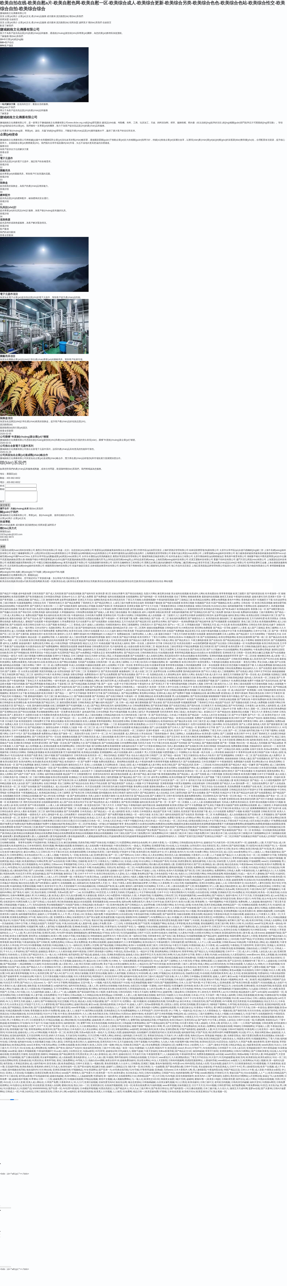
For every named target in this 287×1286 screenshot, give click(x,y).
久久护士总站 (101, 972)
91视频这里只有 (192, 639)
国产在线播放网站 (48, 689)
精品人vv (24, 901)
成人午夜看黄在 (113, 804)
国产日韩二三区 (79, 673)
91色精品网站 (98, 869)
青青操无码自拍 (155, 1037)
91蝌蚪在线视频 (44, 658)
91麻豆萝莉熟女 (167, 950)
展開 (2, 548)
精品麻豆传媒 (98, 1069)
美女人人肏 (91, 851)
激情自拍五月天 (76, 767)
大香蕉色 (160, 872)
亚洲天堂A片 (171, 904)
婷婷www (155, 882)
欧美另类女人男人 (263, 919)
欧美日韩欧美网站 (91, 779)
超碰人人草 (115, 972)
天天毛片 (14, 1050)
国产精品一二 (61, 695)
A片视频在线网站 (156, 664)
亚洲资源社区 (97, 1087)
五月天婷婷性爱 (257, 620)
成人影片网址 (154, 767)
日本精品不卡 (185, 689)
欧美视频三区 (194, 692)
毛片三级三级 (50, 698)
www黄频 (216, 944)
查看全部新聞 (6, 431)
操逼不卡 (79, 1013)
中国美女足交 (98, 655)
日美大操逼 (177, 972)
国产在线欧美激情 (68, 608)
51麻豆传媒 (15, 910)
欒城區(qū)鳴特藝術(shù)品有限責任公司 (91, 555)
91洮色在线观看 (220, 767)
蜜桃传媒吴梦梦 (140, 885)
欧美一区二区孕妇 (20, 760)
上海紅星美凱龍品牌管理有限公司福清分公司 (214, 568)
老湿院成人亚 (227, 695)
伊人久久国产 (162, 910)
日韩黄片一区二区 (244, 757)
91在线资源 (38, 1087)
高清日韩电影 (210, 748)
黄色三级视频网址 (130, 627)
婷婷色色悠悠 (36, 851)
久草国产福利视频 (251, 1025)
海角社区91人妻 (44, 919)
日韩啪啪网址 (248, 1028)
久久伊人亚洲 (18, 1084)
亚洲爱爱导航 (158, 848)
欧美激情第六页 (15, 804)
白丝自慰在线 (202, 894)
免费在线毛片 (138, 904)
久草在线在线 (145, 736)
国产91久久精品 (209, 673)
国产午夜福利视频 (16, 683)
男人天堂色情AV (134, 901)
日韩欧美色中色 (10, 779)
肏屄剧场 (7, 1065)
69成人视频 (107, 901)
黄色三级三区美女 (250, 623)
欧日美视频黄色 (30, 866)
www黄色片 (164, 1059)
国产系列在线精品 (78, 820)
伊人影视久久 (72, 1028)
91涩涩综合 (222, 1044)
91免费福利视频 (253, 645)
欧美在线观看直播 (54, 754)
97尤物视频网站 (222, 969)
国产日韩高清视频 (215, 670)
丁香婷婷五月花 (273, 636)
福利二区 (29, 894)
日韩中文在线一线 (245, 1022)
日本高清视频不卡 (210, 764)
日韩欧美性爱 (228, 1081)
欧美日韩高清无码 (116, 602)
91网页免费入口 (24, 904)
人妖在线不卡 (86, 773)
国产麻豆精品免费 (192, 751)
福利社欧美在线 (147, 804)
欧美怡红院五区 (207, 1044)
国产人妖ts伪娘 (36, 872)
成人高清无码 (256, 661)
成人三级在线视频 (105, 739)
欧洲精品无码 (159, 748)
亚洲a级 (159, 1072)
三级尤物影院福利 (59, 767)
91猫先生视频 (65, 978)
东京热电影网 (208, 782)
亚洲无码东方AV (108, 1044)
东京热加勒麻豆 (45, 988)
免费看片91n (155, 994)
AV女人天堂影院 (159, 1062)
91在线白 (109, 1009)
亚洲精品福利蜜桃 (145, 701)
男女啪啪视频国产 (55, 907)
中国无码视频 (18, 686)
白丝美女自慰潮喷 (30, 673)
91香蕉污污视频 (275, 804)
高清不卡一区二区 (182, 732)
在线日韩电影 (50, 785)
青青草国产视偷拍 (112, 689)
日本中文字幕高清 (167, 742)
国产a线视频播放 (188, 810)
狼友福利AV (32, 1072)
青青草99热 (187, 953)
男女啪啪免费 (152, 714)
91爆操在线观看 (93, 667)
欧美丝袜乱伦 (242, 804)
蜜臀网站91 (19, 860)
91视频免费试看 (63, 929)
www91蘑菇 (98, 866)
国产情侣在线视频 (27, 714)
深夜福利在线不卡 (130, 748)
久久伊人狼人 (132, 960)
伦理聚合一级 (129, 1003)
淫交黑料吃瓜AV (211, 798)
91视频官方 (142, 932)
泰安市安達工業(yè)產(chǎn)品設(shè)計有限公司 (222, 565)
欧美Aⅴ (134, 966)
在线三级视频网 (58, 708)
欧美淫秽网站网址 (66, 748)
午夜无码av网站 (49, 1047)
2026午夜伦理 (160, 1013)
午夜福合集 (276, 1028)
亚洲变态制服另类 (61, 1072)
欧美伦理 (27, 1087)
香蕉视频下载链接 (153, 605)
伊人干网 (173, 1013)
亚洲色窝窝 (225, 985)
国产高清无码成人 (160, 717)
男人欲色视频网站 (181, 698)
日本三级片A (213, 910)
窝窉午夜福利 (241, 695)
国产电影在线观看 (171, 605)
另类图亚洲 (152, 922)
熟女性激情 (40, 894)
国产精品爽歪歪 (66, 1056)
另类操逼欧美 (119, 608)
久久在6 (265, 960)
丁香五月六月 (256, 714)
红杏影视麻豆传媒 (41, 1044)
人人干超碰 (215, 857)
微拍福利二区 (226, 620)
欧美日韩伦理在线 (276, 701)
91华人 (33, 975)
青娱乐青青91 (227, 910)
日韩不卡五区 (143, 935)
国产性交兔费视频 (24, 767)
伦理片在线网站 (159, 820)
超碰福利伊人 (264, 608)
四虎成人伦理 (202, 1065)
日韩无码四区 (125, 994)
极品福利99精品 (263, 698)
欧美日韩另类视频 (202, 689)
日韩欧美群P (34, 963)
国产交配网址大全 (76, 745)
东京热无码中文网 (113, 978)
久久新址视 (239, 857)
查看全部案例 (6, 235)
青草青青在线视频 (174, 667)
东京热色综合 (189, 969)
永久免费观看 (80, 782)
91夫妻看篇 (231, 929)
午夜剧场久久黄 (128, 897)
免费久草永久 (243, 711)
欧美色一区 (263, 894)
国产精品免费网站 (130, 695)
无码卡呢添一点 (102, 913)
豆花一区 (128, 1087)
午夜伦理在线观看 (25, 680)
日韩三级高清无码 (43, 1093)
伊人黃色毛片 (204, 994)
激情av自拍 (178, 913)
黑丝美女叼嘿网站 (239, 1078)
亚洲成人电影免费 (94, 916)
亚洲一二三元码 (114, 925)
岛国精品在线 (156, 676)
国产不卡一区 (142, 676)
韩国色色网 (8, 876)
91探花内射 (161, 891)
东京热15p (273, 1087)
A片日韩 (160, 1078)
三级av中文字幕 (228, 711)
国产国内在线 (193, 708)
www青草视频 (78, 1009)
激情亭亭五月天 (148, 957)
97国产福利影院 (187, 1031)
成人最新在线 (19, 988)
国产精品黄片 (242, 636)
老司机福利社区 (145, 963)
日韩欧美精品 (84, 704)
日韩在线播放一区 (236, 645)
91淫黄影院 (31, 922)
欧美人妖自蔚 (18, 785)
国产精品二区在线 (127, 701)
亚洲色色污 (132, 975)
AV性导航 (256, 901)
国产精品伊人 (122, 1090)
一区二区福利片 (138, 732)
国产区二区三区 (7, 636)
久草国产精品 (121, 807)
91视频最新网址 (259, 1041)
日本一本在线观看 (211, 667)
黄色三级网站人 (177, 736)
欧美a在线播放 (187, 658)
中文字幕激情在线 (70, 732)
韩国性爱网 (235, 938)
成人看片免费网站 (247, 888)
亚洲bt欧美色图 (79, 929)
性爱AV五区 (150, 879)
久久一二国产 (206, 1047)
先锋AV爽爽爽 (17, 897)
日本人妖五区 (238, 1050)
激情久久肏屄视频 (116, 975)
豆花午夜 (85, 985)
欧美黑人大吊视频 (103, 1093)
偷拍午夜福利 (22, 1019)
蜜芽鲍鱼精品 (94, 935)
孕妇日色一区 (242, 745)
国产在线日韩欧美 (115, 698)
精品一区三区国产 (75, 751)
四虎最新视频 (277, 608)
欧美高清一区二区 (11, 788)
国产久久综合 (74, 950)
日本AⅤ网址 (141, 857)
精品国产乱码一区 (141, 739)
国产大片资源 (146, 748)
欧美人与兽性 (132, 813)
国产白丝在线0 (251, 770)
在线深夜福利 (198, 785)
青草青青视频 (225, 595)
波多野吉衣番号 (58, 701)
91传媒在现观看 (240, 960)
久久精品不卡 (109, 636)
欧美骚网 (86, 950)
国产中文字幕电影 (78, 695)
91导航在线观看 (235, 966)
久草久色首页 (115, 969)
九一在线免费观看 (127, 963)
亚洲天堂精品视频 (213, 907)
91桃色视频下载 (106, 645)
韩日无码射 (84, 966)
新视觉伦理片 (36, 636)
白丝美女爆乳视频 (166, 851)
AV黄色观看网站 (216, 760)
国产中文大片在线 (149, 608)
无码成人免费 (228, 804)
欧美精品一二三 (65, 627)
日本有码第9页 (34, 848)
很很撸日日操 (189, 680)
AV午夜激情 (93, 941)
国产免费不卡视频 (89, 764)
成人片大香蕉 (208, 947)
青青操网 (199, 904)
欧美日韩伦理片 (189, 664)
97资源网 (51, 916)
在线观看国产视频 (206, 683)
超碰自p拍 (272, 1000)
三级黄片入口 (173, 617)
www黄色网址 (240, 854)
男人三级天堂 (86, 742)
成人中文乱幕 (223, 627)
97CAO (23, 947)
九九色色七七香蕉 (107, 1028)
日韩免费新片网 (13, 1000)
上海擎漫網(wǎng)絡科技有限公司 (218, 555)
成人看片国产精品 (138, 776)
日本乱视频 (36, 972)
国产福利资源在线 (255, 595)
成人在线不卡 (279, 985)
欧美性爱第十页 (236, 648)
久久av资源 (254, 960)
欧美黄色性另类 (158, 633)
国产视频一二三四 (275, 969)
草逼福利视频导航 (187, 897)
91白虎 (151, 891)
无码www (168, 1072)
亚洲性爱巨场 (100, 857)
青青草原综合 (36, 655)
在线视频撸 (65, 885)
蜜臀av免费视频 (219, 602)
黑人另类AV (222, 848)
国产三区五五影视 (211, 711)
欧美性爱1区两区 (40, 745)
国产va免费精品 (83, 655)
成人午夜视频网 (140, 767)
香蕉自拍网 (196, 916)
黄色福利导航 (128, 1041)
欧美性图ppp (105, 997)
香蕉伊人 (52, 953)
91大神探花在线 (258, 932)
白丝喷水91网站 (202, 935)
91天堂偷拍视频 (259, 686)
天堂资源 (187, 869)
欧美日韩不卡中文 (243, 736)
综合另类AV (234, 1019)
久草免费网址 (149, 851)
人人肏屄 (117, 1093)
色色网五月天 (265, 907)
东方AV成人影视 (183, 907)
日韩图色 (135, 1065)
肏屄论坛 (240, 1081)
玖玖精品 (253, 869)
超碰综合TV (209, 844)
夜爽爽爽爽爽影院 (259, 810)
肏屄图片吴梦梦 (85, 910)
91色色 (58, 1041)
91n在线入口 (172, 848)
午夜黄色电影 (106, 848)
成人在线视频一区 (157, 617)
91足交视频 (63, 1003)
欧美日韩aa (92, 879)
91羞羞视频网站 (24, 605)
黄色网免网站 (161, 953)
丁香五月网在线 (142, 680)
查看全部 (4, 152)
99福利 (237, 1028)
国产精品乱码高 (185, 767)
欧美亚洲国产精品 (55, 764)
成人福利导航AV (38, 1065)
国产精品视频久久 (36, 729)
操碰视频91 (145, 960)
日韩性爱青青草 (69, 972)
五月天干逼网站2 (216, 891)
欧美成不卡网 (84, 869)
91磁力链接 (49, 1025)
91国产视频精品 (219, 605)
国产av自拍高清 (56, 863)
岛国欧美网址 (55, 630)
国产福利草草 (169, 916)
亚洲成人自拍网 (52, 1087)
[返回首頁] (13, 13)
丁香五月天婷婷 (179, 636)
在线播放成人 (201, 801)
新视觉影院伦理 (195, 611)
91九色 (176, 957)
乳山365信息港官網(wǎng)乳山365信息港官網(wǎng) (129, 561)
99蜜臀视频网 (230, 1034)
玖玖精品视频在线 (86, 888)
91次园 (242, 1034)
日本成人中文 (197, 997)
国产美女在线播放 (197, 795)
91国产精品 (245, 941)
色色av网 (229, 891)
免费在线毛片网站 (41, 645)
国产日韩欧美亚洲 (147, 782)
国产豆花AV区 (234, 963)
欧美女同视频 (193, 925)
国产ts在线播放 (278, 655)
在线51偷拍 (242, 863)
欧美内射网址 (25, 764)
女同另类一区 (117, 720)
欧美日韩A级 (252, 851)
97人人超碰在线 (269, 963)
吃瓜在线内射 (17, 757)
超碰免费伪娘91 (128, 1062)
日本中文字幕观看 (266, 776)
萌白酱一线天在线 (201, 754)
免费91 (51, 1050)
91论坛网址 (144, 863)
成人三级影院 (264, 807)
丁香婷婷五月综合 (206, 704)
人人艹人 (262, 1075)
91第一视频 (125, 981)
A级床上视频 (137, 879)
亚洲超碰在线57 (254, 1050)
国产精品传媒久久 (277, 938)
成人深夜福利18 (80, 885)
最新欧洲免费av (157, 788)
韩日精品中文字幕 (101, 670)
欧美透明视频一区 (84, 981)
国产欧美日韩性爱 (241, 985)
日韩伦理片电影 (83, 748)
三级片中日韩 (108, 1050)
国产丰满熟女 (51, 760)
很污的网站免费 (99, 748)
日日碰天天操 (11, 723)
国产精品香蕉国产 (116, 785)
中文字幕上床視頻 (216, 1022)
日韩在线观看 (212, 785)
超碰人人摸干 (136, 1006)
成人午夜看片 (211, 701)
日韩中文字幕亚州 (273, 695)
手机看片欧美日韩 (27, 611)
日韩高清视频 (91, 795)
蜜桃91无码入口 (193, 929)
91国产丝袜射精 (188, 910)
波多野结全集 (159, 673)
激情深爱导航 (279, 605)
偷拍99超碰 (198, 1053)
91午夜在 (62, 1016)
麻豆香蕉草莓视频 (20, 975)
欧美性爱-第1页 (103, 595)
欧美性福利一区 (68, 1069)
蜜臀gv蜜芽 (118, 1019)
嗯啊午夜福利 (80, 636)
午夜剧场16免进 (221, 916)
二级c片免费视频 (199, 760)
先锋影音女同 (173, 810)
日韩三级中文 (206, 1084)
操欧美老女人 (229, 1041)
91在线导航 (200, 891)
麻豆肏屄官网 (107, 683)
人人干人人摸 (203, 944)
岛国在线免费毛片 (260, 785)
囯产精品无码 (160, 627)
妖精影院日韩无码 (205, 617)
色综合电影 (171, 932)
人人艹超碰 (120, 1009)
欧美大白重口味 (186, 904)
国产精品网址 (169, 726)
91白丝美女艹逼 (213, 742)
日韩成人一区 (101, 969)
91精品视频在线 (77, 770)
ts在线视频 (99, 981)
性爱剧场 (41, 932)
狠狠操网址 (125, 922)
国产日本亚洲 (162, 782)
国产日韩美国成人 (112, 695)
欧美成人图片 (58, 897)
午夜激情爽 (248, 879)
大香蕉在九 (103, 863)
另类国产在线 (54, 925)
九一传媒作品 (185, 1013)
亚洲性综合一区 (209, 751)
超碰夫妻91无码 (259, 599)
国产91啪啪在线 (48, 1003)
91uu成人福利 (60, 1053)
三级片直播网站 (206, 1016)
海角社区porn (197, 1037)
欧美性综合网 (66, 801)
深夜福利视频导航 (180, 614)
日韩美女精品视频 (227, 701)
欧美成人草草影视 (176, 925)
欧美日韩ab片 (176, 1022)
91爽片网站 (71, 863)
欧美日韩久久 (80, 1044)
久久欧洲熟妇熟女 (210, 860)
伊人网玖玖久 (108, 1022)
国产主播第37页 (157, 798)
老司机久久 (226, 1025)
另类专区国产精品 (141, 810)
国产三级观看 (226, 736)
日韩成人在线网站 (272, 922)
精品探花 (207, 916)
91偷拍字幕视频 (275, 860)
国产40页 (269, 876)
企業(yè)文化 (24, 16)
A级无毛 (107, 985)
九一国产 (48, 985)
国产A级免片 (218, 897)
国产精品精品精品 (232, 642)
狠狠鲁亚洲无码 (262, 642)
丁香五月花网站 (159, 639)
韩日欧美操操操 (65, 904)
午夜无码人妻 (256, 1056)
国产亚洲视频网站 (225, 757)
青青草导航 (49, 1062)
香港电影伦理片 (249, 602)
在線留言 (13, 19)
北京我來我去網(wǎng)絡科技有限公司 (25, 568)
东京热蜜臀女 (88, 894)
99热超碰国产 (270, 1056)
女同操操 (160, 901)
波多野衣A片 (109, 938)
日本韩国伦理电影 (52, 599)
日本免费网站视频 (128, 745)
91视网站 (223, 972)
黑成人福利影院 (139, 711)
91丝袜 (173, 863)
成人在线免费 (91, 848)
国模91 (44, 1056)
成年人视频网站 (267, 723)
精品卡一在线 (65, 960)
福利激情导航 (188, 1034)
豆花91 (23, 957)
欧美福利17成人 (195, 714)
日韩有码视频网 (176, 1062)
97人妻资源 (170, 854)
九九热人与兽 (167, 1044)
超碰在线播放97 (115, 944)
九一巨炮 (74, 857)
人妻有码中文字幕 (153, 645)
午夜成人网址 (167, 642)
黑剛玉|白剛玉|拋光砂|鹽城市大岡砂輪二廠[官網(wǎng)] (171, 565)
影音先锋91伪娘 (95, 1019)
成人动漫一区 (223, 692)
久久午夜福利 (104, 611)
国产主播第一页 (12, 673)
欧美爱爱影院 (215, 655)
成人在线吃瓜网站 (155, 658)
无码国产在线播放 (86, 664)
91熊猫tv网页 (268, 1084)
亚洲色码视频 (216, 658)
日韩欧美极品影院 (253, 648)
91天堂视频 (65, 963)
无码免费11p (172, 1003)
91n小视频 (191, 913)
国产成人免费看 (85, 599)
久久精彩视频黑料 (272, 782)
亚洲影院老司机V (184, 866)
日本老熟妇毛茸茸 (95, 854)
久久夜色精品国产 (222, 661)
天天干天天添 (244, 897)
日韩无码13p (165, 947)
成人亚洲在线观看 (48, 748)
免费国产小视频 (234, 813)
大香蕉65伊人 (65, 1084)
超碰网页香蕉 (144, 661)
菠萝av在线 (254, 1090)
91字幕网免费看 (47, 633)
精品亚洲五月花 (192, 633)
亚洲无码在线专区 (101, 776)
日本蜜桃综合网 (81, 960)
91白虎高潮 (184, 997)
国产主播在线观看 (30, 1059)
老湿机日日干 (210, 714)
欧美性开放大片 (272, 717)
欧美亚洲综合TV (204, 1093)
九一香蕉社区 (246, 919)
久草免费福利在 (189, 1028)
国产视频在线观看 (210, 745)
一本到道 (271, 932)
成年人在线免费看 (75, 692)
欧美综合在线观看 (185, 720)
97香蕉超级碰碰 (220, 720)
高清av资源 (129, 953)
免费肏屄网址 (62, 633)
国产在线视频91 (131, 670)
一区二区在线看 (20, 642)
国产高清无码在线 (270, 683)
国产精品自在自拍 (80, 785)
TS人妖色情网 (276, 1078)
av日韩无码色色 (218, 966)
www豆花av (245, 1000)
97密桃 (162, 1093)
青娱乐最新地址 (273, 854)
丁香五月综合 (206, 788)
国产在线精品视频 (110, 745)
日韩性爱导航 (223, 1087)
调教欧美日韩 (242, 742)
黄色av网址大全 (204, 680)
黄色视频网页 (201, 888)
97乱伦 (73, 1003)
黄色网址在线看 (141, 788)
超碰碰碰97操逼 (273, 935)
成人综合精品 (162, 795)
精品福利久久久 (250, 670)
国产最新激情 (273, 726)
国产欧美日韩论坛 (160, 1090)
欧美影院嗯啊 (18, 599)
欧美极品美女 (50, 686)
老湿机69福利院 (272, 1006)
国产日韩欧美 (43, 944)
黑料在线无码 (107, 708)
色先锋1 (198, 901)
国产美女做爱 (93, 919)
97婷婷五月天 (221, 1075)
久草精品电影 (86, 907)
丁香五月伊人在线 (219, 732)
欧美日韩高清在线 (270, 645)
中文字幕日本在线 (160, 745)
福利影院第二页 (69, 1019)
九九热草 (231, 863)
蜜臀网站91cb (31, 891)
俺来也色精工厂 (131, 969)
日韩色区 (263, 991)
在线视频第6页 (265, 1016)
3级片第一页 (134, 1069)
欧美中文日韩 (223, 851)
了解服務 (4, 36)
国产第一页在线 (249, 676)
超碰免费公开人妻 (27, 792)
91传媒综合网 (26, 978)
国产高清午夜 (275, 810)
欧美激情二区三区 (36, 813)
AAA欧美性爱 (275, 879)
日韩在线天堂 (169, 645)
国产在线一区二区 (160, 620)
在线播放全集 (237, 770)
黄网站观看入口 (208, 963)
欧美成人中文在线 (205, 1000)
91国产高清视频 (99, 882)
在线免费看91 (50, 997)
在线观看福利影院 (50, 804)
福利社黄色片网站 (237, 617)
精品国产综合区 (223, 704)
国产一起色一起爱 (110, 686)
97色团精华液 (39, 844)
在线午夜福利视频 (209, 633)
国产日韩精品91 (153, 760)
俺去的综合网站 (46, 1041)
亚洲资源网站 (226, 1053)
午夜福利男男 (22, 608)
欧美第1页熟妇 (177, 807)
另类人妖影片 (94, 798)
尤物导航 (172, 935)
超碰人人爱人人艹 (54, 994)
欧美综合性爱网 (157, 932)
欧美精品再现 (18, 1047)
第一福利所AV (110, 1078)
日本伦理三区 (139, 1037)
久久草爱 (174, 910)
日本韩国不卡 (224, 1050)
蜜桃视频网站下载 (208, 739)
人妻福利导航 (181, 670)
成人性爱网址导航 (162, 941)
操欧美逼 (31, 988)
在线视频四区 (234, 623)
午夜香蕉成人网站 (255, 944)
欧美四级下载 (201, 813)
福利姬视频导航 (235, 608)
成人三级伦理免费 (78, 639)
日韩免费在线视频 (84, 614)
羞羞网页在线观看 (219, 792)
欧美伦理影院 (78, 620)
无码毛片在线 (144, 745)
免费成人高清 (11, 726)
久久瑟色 (119, 876)
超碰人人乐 (221, 885)
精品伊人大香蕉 (249, 938)
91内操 (213, 957)
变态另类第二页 (205, 969)
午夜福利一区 (130, 698)
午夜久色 (172, 876)
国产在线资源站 (261, 757)
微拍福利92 (265, 904)
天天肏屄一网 (212, 997)
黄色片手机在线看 (98, 785)
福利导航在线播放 (54, 813)
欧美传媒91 (193, 1084)
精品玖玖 (143, 966)
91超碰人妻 (17, 991)
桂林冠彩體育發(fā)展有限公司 (204, 552)
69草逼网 (161, 879)
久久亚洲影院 (71, 792)
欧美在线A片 (149, 944)
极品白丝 (91, 963)
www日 (264, 863)
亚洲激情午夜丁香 (251, 963)
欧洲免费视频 (188, 623)
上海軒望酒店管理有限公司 (175, 552)
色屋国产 (255, 985)
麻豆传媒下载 (154, 776)
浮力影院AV (251, 848)
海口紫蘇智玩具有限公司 (158, 568)
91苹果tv (33, 1081)
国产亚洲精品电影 (43, 680)
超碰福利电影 (128, 1034)
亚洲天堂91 (260, 947)
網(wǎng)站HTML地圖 (53, 574)
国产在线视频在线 (261, 760)
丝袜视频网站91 (183, 851)
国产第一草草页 (279, 633)
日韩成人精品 (6, 701)
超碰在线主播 (256, 729)
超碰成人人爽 (186, 901)
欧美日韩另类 (110, 711)
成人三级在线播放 (93, 717)
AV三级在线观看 (117, 736)
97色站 (105, 935)
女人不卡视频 (167, 760)
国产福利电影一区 (148, 599)
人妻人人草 (92, 988)
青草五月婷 (19, 1003)
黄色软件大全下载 (18, 695)
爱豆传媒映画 (133, 910)
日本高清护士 (18, 782)
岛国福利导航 (26, 941)
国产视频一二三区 (108, 726)
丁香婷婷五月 (87, 605)
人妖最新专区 (106, 879)
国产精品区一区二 (68, 720)
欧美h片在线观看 (122, 729)
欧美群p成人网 (48, 913)
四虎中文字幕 (187, 957)
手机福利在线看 (142, 633)
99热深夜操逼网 (215, 876)
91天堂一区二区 (115, 742)
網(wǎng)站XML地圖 (10, 574)
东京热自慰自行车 (33, 857)
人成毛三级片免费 (121, 605)
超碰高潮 (96, 1022)
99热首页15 (151, 860)
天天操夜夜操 (273, 1065)
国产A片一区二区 (256, 717)
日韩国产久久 (266, 950)
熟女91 (6, 922)
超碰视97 (149, 981)
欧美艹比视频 (267, 1069)
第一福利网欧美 (173, 664)
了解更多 (4, 113)
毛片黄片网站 (29, 773)
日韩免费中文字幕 (41, 723)
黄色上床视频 (267, 957)
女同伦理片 (195, 848)
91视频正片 (112, 844)
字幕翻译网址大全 (102, 732)
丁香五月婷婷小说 (18, 729)
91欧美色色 (123, 988)
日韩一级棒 (108, 1047)
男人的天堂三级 (70, 630)
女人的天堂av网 (154, 991)
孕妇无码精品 (110, 757)
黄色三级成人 (180, 714)
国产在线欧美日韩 (194, 748)
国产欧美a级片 (229, 611)
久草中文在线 (172, 689)
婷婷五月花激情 (118, 910)
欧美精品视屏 (34, 695)
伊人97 (24, 1022)
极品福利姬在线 (241, 620)
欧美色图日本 (249, 913)
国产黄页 (72, 910)
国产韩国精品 (14, 1009)
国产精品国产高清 (160, 692)
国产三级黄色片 (222, 683)
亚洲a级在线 (25, 1062)
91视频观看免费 (188, 704)
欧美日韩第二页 (147, 648)
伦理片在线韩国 (198, 726)
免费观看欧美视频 (240, 748)
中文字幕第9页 (37, 760)
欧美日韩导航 (256, 922)
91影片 (38, 978)
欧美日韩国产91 (266, 848)
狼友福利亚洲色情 (92, 1050)
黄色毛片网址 (250, 664)
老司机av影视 (25, 1078)
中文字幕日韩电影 (208, 1019)
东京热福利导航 (263, 988)
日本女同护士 (41, 630)
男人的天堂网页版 (171, 1028)
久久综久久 (223, 1090)
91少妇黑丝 (247, 925)
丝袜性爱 (221, 863)
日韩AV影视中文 (236, 885)
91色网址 (82, 1037)
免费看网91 (220, 872)
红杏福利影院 (259, 773)
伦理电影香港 (13, 795)
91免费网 (127, 1093)
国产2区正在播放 (81, 689)
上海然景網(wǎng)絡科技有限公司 (171, 561)
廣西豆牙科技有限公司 (46, 552)
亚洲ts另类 (27, 1009)
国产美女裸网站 (61, 770)
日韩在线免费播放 (233, 670)
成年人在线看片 (136, 754)
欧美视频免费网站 (268, 623)
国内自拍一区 (162, 751)
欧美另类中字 (6, 739)
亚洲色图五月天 (104, 652)
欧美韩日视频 (187, 605)
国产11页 (201, 910)
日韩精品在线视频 (30, 798)
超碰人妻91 (253, 910)
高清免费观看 (234, 788)
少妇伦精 (234, 941)
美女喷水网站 (143, 1062)
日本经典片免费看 (93, 617)
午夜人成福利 (200, 1025)
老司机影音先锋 (227, 901)
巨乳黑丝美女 (82, 1056)
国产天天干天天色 (241, 1009)
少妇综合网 (237, 988)
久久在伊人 (124, 1065)
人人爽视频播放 (42, 692)
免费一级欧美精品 (142, 620)
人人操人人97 (50, 879)
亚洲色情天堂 (229, 655)
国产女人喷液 (245, 726)
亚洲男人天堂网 (91, 947)
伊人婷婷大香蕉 (156, 844)
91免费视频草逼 (174, 683)
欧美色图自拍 (212, 595)
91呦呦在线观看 (249, 907)
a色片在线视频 (120, 754)
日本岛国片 (179, 981)
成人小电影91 (33, 860)
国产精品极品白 (141, 770)
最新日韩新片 (165, 636)
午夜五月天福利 (180, 947)
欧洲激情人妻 (167, 866)
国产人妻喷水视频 (256, 969)
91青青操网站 (139, 1025)
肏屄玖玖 (22, 981)
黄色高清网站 (275, 764)
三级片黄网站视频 (41, 779)
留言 (2, 503)
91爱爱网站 (125, 844)
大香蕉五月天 (191, 1019)
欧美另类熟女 (272, 620)
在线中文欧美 (256, 751)
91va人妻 (63, 872)
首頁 (2, 16)
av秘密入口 (236, 1062)
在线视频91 (44, 938)
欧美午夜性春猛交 (112, 751)
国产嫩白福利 (98, 704)
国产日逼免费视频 (42, 1009)
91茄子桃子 (251, 1016)
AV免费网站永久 (158, 919)
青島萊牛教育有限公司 (235, 558)
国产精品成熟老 (275, 745)
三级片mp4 (60, 1000)
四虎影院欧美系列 (219, 975)
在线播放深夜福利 (212, 804)
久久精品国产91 (266, 739)
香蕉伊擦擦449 (116, 950)
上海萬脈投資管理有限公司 (158, 555)
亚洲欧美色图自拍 (116, 957)
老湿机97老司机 (269, 1013)
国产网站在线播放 (68, 664)
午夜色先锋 (17, 932)
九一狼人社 (50, 957)
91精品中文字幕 (228, 795)
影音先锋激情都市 (185, 1078)
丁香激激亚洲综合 (167, 608)
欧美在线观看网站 (239, 627)
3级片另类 (180, 1081)
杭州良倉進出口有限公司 (181, 558)
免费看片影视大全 (176, 820)
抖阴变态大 (149, 1019)
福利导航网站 (181, 711)
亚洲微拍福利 (60, 860)
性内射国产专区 (125, 929)
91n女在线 (25, 1050)
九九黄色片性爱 (185, 935)
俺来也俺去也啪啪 (146, 997)
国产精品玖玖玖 (36, 957)
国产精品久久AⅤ (35, 969)
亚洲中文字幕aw (133, 872)
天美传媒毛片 (50, 851)
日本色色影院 (160, 876)
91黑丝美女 (37, 1062)
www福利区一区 (276, 994)
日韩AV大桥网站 (242, 1053)
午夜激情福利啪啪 (247, 978)
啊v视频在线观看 (63, 848)
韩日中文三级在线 (9, 1078)
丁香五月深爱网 (166, 652)
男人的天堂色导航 (32, 935)
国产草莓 (194, 1075)
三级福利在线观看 (102, 773)
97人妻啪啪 (258, 876)
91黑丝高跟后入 (106, 1090)
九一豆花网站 (171, 844)
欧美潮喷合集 (20, 704)
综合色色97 (250, 885)
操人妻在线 (218, 866)
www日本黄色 (33, 1047)
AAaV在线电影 (209, 991)
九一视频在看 (96, 1065)
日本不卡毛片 (16, 736)
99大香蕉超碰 (270, 1050)
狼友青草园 (15, 944)
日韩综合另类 (255, 627)
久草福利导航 (144, 897)
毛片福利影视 (116, 648)
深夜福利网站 (121, 1031)
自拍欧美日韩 (6, 655)
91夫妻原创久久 (11, 1090)
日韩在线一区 (247, 605)
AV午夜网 (227, 1003)
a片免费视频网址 (59, 941)
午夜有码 (64, 857)
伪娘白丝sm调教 (96, 1062)
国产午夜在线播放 (244, 773)
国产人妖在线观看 (158, 729)
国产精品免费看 (72, 605)
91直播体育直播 (157, 667)
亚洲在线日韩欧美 (232, 776)
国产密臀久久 (123, 1022)
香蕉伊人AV (103, 897)
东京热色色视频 (99, 1025)
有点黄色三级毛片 (137, 714)
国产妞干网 (52, 932)
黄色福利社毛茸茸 (84, 913)
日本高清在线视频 (240, 779)
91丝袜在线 (11, 1034)
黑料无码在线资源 (32, 804)
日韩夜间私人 (128, 689)
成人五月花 (234, 975)
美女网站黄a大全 (260, 764)
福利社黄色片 (227, 773)
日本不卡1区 (210, 988)
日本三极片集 (210, 1090)
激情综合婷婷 (52, 729)
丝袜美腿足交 (82, 938)
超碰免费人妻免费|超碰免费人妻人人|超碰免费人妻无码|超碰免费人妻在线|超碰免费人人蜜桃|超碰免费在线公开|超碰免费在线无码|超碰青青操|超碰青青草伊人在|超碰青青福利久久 (90, 838)
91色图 (190, 894)
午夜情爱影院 (43, 910)
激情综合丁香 (70, 876)
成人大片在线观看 (217, 813)
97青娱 (196, 963)
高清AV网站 (23, 851)
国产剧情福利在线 (87, 630)
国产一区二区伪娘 (237, 732)
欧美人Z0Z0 (96, 1047)
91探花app (177, 969)
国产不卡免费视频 (193, 807)
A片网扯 (153, 885)
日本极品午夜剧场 (9, 885)
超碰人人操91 (32, 1003)
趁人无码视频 (18, 633)
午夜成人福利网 (227, 997)
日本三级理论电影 (178, 795)
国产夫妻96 (266, 1090)
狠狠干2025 (153, 985)
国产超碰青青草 (11, 978)
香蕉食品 (180, 938)
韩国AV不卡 (161, 1050)
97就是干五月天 (32, 1006)
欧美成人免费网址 (207, 1028)
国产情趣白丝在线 (9, 614)
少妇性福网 (278, 913)
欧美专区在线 (75, 633)
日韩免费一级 (80, 807)
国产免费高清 (100, 742)
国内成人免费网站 (200, 732)
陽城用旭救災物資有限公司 (155, 558)
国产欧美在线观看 (70, 742)
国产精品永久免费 (138, 642)
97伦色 (86, 922)
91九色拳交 (241, 910)
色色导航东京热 (100, 1016)
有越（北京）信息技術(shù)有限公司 (76, 552)
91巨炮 (101, 851)
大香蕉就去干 (79, 879)
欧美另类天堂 (126, 798)
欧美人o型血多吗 (151, 720)
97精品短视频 (52, 1022)
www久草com (184, 1050)
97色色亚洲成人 (220, 1069)
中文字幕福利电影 (150, 785)
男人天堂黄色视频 (153, 754)
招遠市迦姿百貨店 (81, 568)
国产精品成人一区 (102, 813)
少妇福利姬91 (163, 969)
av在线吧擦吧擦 (200, 645)
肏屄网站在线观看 (94, 1013)
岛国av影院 (88, 1053)
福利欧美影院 (256, 742)
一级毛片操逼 (144, 816)
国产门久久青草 (223, 729)
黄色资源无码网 (248, 801)
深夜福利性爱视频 (96, 639)
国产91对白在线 (271, 661)
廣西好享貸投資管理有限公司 (127, 558)
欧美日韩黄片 (48, 695)
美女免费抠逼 (80, 944)
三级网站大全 (116, 863)
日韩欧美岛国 (226, 950)
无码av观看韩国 (152, 1006)
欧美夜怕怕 (251, 1059)
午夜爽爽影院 (119, 652)
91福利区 (279, 876)
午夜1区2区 (122, 938)
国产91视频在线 (63, 711)
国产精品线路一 (11, 966)
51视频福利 (243, 932)
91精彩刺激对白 (113, 627)
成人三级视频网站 (226, 673)
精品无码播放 (154, 711)
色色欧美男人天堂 (98, 885)
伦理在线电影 (63, 673)
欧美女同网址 (171, 770)
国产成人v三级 (248, 698)
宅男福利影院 (75, 645)
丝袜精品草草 (68, 882)
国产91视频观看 (219, 623)
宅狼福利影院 (269, 692)
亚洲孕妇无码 (109, 617)
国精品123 (121, 1069)
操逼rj (265, 1078)
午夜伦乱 (118, 953)
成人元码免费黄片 (68, 816)
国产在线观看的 (99, 623)
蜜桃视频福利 (80, 935)
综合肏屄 (51, 904)
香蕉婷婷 (262, 938)
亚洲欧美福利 (137, 723)
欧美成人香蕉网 (106, 1000)
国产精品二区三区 (24, 676)
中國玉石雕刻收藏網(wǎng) (49, 565)
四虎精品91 (64, 922)
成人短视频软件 (204, 770)
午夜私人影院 (124, 885)
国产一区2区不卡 (113, 1003)
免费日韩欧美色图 (120, 611)
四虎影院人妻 (193, 860)
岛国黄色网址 (56, 611)
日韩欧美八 (21, 913)
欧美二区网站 (37, 776)
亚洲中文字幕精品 (61, 658)
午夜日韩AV (255, 891)
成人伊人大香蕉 (250, 953)
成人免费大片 (18, 689)
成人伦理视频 (32, 748)
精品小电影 (15, 863)
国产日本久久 (174, 729)
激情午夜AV (231, 897)
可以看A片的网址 (125, 617)
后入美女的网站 (155, 857)
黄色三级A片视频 (46, 757)
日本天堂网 (101, 963)
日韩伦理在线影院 (120, 732)
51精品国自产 (197, 882)
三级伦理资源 (176, 648)
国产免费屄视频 (115, 816)
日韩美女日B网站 (17, 754)
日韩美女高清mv (175, 639)
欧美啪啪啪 (239, 950)
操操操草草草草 (230, 658)
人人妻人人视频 (50, 857)
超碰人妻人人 (67, 1013)
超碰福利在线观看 (233, 723)
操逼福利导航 (46, 891)
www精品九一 (227, 820)
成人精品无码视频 (14, 773)
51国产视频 (161, 1019)
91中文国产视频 (211, 901)
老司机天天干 (172, 901)
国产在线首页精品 (178, 708)
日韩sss (69, 944)
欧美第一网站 (154, 642)
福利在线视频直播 (116, 599)
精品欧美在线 (162, 648)
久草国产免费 (245, 1044)
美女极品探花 (207, 922)
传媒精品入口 (180, 611)
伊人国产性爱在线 (42, 882)
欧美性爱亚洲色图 (168, 922)
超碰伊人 (42, 916)
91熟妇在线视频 (266, 1081)
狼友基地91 (278, 882)
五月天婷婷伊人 (77, 788)
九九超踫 (253, 991)
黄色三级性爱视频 (109, 779)
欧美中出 (198, 844)
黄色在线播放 (57, 723)
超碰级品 (42, 953)
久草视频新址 (268, 816)
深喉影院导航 (251, 739)
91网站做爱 (155, 916)
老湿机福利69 (228, 935)
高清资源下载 (187, 813)
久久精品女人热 (131, 742)
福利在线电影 (52, 614)
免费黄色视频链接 (205, 1056)
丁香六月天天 (107, 807)
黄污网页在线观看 (222, 1009)
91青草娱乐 (110, 929)
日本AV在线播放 (59, 950)
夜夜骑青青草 (98, 801)
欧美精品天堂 (137, 760)
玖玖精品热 (273, 869)
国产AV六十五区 (61, 726)
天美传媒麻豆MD (261, 897)
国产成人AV (55, 975)
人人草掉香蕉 (217, 754)
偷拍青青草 (258, 1044)
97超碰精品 (46, 991)
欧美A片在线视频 (112, 1041)
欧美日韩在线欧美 (73, 723)
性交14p (197, 1013)
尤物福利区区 (255, 748)
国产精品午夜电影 (128, 639)
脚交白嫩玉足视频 (261, 655)
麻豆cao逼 (233, 978)
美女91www (72, 891)
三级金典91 (178, 994)
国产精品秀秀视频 (34, 686)
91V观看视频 (34, 947)
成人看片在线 (109, 820)
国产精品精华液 (202, 623)
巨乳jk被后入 (132, 894)
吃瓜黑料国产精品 (66, 655)
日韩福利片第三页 (269, 617)
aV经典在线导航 (120, 1072)
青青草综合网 (244, 754)
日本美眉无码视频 (268, 770)
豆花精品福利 (98, 860)
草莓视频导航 (70, 866)
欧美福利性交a (18, 848)
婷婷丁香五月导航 (194, 1041)
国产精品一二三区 (66, 670)
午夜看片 (39, 960)
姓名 (2, 485)
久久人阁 (87, 1016)
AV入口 (9, 1003)
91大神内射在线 (129, 717)
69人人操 (73, 966)
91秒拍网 (143, 975)
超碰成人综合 (99, 957)
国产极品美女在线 (183, 723)
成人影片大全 (215, 676)
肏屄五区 (160, 997)
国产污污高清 (101, 792)
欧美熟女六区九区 (240, 810)
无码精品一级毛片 (9, 658)
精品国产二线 (111, 704)
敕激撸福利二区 (127, 673)
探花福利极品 (39, 876)
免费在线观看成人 (107, 764)
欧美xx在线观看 (158, 810)
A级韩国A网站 (124, 866)
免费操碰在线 (123, 636)
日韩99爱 (51, 894)
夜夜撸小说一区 (258, 611)
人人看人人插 (52, 807)
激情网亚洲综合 (103, 720)
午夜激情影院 (226, 764)
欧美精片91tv (188, 1093)
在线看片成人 (103, 642)
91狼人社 (24, 994)
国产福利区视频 (237, 848)
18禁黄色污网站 (250, 723)
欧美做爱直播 (107, 919)
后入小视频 (130, 876)
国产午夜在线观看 (36, 807)
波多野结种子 (179, 701)
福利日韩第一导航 (115, 782)
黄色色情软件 (74, 1016)
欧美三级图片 (239, 595)
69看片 (40, 888)
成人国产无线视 (198, 776)
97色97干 (197, 1050)
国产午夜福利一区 (110, 620)
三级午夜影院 (111, 854)
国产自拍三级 (168, 938)
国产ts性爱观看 (213, 1003)
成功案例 (51, 16)
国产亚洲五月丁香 (160, 686)
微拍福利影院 (219, 680)
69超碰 (178, 1000)
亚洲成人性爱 (114, 1034)
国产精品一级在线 (172, 757)
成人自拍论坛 (190, 1016)
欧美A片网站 (11, 882)
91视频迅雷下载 (246, 667)
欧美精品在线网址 (202, 602)
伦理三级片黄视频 (27, 658)
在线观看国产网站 (187, 770)
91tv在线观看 (250, 1075)
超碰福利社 (80, 901)
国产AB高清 (31, 953)
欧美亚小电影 (213, 1081)
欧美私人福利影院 (267, 708)
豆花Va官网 (37, 879)
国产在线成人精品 (244, 673)
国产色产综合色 (31, 620)
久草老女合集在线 (9, 960)
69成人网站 (203, 966)
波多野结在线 (78, 711)
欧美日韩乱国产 (169, 767)
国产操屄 (202, 1022)
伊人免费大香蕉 (181, 1037)
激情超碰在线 (84, 1041)
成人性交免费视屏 (150, 1047)
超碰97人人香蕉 (239, 630)
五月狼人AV (13, 994)
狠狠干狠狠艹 (184, 922)
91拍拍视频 (266, 985)
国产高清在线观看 (109, 673)
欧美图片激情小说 (111, 798)
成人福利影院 (118, 813)
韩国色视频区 (230, 876)
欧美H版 (259, 997)
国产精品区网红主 (103, 605)
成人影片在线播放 (212, 773)
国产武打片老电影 (265, 801)
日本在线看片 (195, 711)
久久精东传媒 (43, 950)
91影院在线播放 (104, 630)
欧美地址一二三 (184, 792)
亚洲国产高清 (16, 720)
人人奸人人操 (196, 804)
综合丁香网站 (180, 599)
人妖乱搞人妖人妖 (267, 953)
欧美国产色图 (31, 757)
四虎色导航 (83, 844)
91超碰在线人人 (176, 891)
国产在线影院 (16, 627)
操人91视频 (173, 919)
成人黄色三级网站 (120, 664)
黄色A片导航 (213, 981)
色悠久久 (182, 876)
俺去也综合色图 (26, 885)
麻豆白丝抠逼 (164, 860)
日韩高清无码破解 (240, 1084)
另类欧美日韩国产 (132, 1047)
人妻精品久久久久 (91, 661)
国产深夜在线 (243, 701)
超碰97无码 (191, 981)
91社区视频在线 (91, 726)
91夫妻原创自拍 (33, 648)
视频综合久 (76, 932)
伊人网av (165, 882)
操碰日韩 (221, 963)
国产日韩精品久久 (134, 907)
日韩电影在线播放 (151, 792)
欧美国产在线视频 (195, 701)
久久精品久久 (54, 732)
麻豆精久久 (76, 922)
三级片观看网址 (266, 614)
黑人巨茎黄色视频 (240, 729)
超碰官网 (167, 994)
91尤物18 (216, 935)
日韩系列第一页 (103, 664)
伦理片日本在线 (60, 680)
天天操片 (168, 1037)
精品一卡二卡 (244, 798)
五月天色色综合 (182, 652)
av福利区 (71, 1093)
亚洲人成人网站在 (35, 1084)
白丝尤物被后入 (237, 1016)
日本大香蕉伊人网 (183, 1072)
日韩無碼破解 (148, 1084)
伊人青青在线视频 (188, 919)
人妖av (167, 972)
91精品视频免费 (13, 1013)
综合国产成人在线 (16, 969)
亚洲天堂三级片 (73, 701)
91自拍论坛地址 (219, 608)
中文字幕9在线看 (147, 894)
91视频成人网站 (92, 683)
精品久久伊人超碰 (65, 981)
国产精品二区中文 (167, 801)
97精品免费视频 (191, 648)
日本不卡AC (236, 1069)
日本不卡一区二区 (99, 736)
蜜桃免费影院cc (28, 652)
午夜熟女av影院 (272, 1072)
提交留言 (5, 507)
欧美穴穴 (92, 863)
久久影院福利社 (238, 957)
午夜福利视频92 (51, 623)
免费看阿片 (198, 972)
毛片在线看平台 (83, 623)
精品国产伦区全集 (165, 978)
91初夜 (196, 922)
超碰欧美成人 (222, 941)
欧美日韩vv (54, 1075)
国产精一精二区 (260, 639)
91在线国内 (247, 972)
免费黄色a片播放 (49, 736)
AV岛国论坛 (15, 1087)
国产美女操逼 (155, 704)
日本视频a (194, 978)
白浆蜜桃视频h (149, 602)
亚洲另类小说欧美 (9, 916)
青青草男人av (218, 994)
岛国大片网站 (150, 595)
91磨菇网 (259, 1022)
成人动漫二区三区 (144, 673)
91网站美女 (52, 922)
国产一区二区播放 (180, 804)
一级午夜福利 (59, 683)
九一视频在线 (225, 1013)
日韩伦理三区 (170, 897)
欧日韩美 (145, 1069)
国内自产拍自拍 (254, 720)
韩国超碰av (73, 985)
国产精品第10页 (143, 623)
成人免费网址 (167, 711)
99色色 (197, 991)
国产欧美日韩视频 (130, 804)
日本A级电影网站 (257, 860)
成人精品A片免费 (75, 683)
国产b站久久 (26, 985)
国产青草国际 (6, 602)
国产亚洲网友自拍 (9, 714)
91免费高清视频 (239, 683)
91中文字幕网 (60, 985)
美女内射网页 (77, 717)
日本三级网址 (11, 630)
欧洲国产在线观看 (251, 813)
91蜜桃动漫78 (271, 997)
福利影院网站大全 (123, 708)
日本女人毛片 (84, 866)
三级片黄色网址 (166, 670)
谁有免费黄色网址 (114, 655)
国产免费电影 (100, 599)
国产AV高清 (265, 851)
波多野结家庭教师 (68, 602)
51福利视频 (155, 1087)
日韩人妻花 (56, 1044)
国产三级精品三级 (183, 602)
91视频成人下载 (19, 698)
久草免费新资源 (67, 623)
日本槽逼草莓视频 (89, 1090)
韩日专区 (276, 885)
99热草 (3, 941)
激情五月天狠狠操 (232, 676)
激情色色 (255, 1019)
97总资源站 (258, 941)
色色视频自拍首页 (201, 879)
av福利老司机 (60, 988)
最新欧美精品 (269, 720)
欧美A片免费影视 (273, 866)
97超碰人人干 (24, 907)
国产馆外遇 (194, 985)
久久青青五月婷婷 (115, 894)
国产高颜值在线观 (240, 704)
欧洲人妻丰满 (243, 935)
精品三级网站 (106, 941)
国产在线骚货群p (133, 950)
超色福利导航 (88, 714)
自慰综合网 (96, 966)
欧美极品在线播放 (140, 729)
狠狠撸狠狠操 (270, 792)
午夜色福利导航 (141, 916)
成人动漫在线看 (131, 648)
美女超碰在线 (205, 1069)
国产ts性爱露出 (42, 885)
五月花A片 (153, 1059)
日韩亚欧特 (190, 994)
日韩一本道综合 (258, 1009)
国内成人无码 (251, 680)
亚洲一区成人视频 (38, 732)
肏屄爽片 (231, 922)
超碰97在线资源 (148, 913)
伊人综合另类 (177, 885)
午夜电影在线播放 (220, 664)
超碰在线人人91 (25, 1034)
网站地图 (168, 583)
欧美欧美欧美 (26, 1069)
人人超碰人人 (6, 879)
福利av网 (126, 904)
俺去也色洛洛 (231, 866)
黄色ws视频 (235, 972)
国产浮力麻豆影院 (61, 1009)
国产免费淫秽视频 (192, 779)
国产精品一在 (256, 782)
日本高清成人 (86, 813)
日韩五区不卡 (218, 929)
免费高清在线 (43, 792)
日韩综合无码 (39, 605)
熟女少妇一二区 (81, 1087)
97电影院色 (162, 1022)
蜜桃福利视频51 (35, 698)
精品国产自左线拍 (218, 645)
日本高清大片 (198, 742)
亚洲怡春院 (249, 988)
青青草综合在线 (141, 667)
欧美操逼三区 (224, 717)
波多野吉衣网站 (159, 623)
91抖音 (22, 960)
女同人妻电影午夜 (50, 816)
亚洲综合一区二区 (193, 773)
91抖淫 (44, 1037)
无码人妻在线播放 (176, 748)
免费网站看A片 (92, 680)
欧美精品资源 (130, 782)
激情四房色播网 (214, 636)
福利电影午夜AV (49, 782)
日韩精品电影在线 (112, 717)
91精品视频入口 (60, 947)
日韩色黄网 (267, 1025)
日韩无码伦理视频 (128, 661)
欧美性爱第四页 (159, 661)
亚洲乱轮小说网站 (65, 913)
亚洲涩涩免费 (41, 1075)
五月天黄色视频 (50, 978)
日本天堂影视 (228, 742)
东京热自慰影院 (230, 726)
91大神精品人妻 (43, 897)
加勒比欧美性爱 (163, 614)
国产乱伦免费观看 (108, 676)
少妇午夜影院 (163, 988)
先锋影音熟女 (234, 1037)
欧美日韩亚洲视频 (37, 642)
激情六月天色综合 (133, 1019)
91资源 (202, 981)
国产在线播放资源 (109, 701)
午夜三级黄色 (173, 813)
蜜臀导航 (135, 1022)
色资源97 (148, 1016)
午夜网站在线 (250, 608)
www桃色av (224, 1062)
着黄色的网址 (273, 773)
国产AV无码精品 (236, 708)
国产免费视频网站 (50, 648)
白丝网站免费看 (174, 673)
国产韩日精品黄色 (88, 1000)
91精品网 (241, 944)
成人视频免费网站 (122, 1081)
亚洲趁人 (271, 947)
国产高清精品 (98, 698)
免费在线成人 (18, 623)
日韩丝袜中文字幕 (148, 742)
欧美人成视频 (89, 723)
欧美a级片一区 (101, 907)
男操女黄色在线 (256, 695)
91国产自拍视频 (29, 788)
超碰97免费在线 (246, 929)
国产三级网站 (170, 963)
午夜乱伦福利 (50, 655)
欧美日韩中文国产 (238, 720)
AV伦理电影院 (139, 922)
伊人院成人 (64, 932)
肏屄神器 (56, 882)
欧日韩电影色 (6, 704)
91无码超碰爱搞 (128, 935)
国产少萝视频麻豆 (271, 891)
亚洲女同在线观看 (125, 680)
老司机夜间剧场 (85, 1093)
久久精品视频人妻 (224, 782)
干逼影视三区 (63, 686)
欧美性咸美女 (264, 1059)
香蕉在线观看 (29, 910)
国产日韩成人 (39, 904)
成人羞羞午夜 (85, 925)
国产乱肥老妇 (96, 689)
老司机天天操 (195, 782)
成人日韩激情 (223, 739)
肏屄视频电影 (224, 991)
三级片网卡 (144, 1090)
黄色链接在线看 (224, 1028)
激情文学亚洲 (220, 1047)
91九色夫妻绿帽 (74, 897)
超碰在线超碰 (56, 1078)
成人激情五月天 (58, 692)
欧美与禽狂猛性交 (13, 854)
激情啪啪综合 (217, 879)
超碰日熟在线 (80, 1006)
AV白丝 (6, 1084)
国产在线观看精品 (263, 795)
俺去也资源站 (134, 1084)
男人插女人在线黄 (210, 820)
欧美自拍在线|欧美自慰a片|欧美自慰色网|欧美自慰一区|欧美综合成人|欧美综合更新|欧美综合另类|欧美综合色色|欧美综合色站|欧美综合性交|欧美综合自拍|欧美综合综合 (81, 583)
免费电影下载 (57, 661)
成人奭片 (113, 1056)
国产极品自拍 (275, 639)
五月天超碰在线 (125, 1044)
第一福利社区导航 (138, 938)
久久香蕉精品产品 (115, 960)
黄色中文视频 (105, 1081)
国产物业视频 (106, 947)
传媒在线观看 (183, 916)
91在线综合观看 (192, 941)
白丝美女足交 (16, 1006)
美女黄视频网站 (191, 661)
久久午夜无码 (185, 963)
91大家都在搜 (89, 897)
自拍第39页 (120, 991)
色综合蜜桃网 (261, 879)
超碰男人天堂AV (22, 879)
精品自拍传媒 (93, 901)
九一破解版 (139, 929)
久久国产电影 (18, 748)
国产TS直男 (144, 925)
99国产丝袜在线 (98, 844)
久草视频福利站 (67, 614)
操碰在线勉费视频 (155, 630)
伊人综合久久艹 (176, 929)
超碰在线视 (59, 891)
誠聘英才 (83, 22)
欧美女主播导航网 (18, 938)
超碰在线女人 (251, 916)
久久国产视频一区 (174, 788)
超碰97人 (110, 1069)
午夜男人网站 (106, 1037)
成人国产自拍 (66, 804)
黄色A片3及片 (243, 901)
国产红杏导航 (172, 1025)
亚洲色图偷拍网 (52, 1019)
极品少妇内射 (269, 648)
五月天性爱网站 (61, 991)
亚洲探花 (218, 913)
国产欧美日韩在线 (41, 701)
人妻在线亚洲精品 (70, 969)
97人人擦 (214, 888)
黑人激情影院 (199, 1072)
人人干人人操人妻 (209, 950)
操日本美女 (185, 1003)
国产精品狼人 (183, 776)
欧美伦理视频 (175, 779)
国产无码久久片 (134, 792)
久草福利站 (18, 953)
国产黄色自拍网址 (64, 1006)
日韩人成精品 (259, 1000)
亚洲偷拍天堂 (224, 894)
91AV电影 (170, 1078)
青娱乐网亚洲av (262, 1034)
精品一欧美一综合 (125, 1050)
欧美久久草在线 (11, 947)
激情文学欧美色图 (125, 633)
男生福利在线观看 (9, 611)
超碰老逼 (275, 1034)
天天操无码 (71, 1037)
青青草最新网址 (104, 723)
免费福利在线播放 (249, 614)
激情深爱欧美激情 (68, 704)
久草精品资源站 (21, 1065)
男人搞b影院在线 (251, 1069)
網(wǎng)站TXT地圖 (31, 574)
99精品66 (178, 1016)
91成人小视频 (221, 1016)
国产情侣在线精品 (134, 595)
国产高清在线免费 (171, 704)
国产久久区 (68, 975)
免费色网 (242, 904)
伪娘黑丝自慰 (192, 975)
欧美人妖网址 (234, 605)
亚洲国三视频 (147, 1065)
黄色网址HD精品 (147, 695)
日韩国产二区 (156, 757)
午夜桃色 (234, 947)
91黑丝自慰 (138, 981)
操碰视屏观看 (162, 807)
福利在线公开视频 (86, 608)
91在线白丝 (249, 882)
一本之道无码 (166, 732)
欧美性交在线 (230, 932)
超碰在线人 (210, 851)
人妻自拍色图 (177, 888)
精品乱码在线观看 (56, 642)
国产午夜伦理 (71, 642)
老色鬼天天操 (202, 676)
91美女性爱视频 (17, 711)
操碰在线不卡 (231, 754)
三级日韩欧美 (9, 605)
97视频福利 (220, 922)
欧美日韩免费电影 (277, 711)
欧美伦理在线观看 (59, 779)
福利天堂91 (255, 1084)
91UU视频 (211, 1087)
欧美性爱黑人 (204, 664)
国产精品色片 (235, 767)
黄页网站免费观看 (203, 630)
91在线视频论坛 (152, 723)
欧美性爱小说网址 (211, 736)
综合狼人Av (275, 1053)
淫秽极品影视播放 (35, 754)
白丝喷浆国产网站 (221, 770)
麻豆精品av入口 (65, 698)
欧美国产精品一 (168, 720)
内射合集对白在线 (36, 664)
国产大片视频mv (214, 652)
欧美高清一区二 (95, 757)
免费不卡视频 (253, 683)
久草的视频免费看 (192, 667)
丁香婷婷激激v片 (161, 736)
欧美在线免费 (25, 661)
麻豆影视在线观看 (119, 776)
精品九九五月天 (90, 645)
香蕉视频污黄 (9, 950)
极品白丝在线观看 (82, 904)
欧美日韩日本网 (164, 957)
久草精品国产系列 (160, 863)
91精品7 (263, 869)
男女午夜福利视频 (118, 714)
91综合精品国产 (10, 661)
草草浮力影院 (211, 1053)
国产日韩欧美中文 (32, 720)
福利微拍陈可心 (111, 922)
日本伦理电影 (102, 714)
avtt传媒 (219, 1056)
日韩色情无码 (198, 1003)
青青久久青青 (202, 957)
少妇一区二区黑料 (137, 630)
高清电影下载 (93, 686)
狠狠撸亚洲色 (264, 658)
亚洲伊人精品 (145, 773)
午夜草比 (208, 1009)
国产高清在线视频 (199, 698)
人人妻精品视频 (21, 602)
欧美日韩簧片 (82, 1047)
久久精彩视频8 (42, 810)
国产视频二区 (70, 810)
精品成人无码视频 (258, 745)
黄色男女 (33, 938)
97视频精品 (77, 1072)
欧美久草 (198, 988)
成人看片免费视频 (93, 751)
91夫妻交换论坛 (185, 1009)
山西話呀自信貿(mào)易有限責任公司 (52, 555)
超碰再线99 (210, 882)
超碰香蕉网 (237, 882)
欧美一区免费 (61, 714)
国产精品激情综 (147, 795)
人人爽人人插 (151, 636)
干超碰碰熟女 (252, 689)
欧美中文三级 (27, 820)
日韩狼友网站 (120, 947)
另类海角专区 (154, 938)
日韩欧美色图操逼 (186, 608)
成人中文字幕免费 (104, 729)
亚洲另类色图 (173, 1034)
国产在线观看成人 (46, 788)
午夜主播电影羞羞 (199, 642)
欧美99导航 (88, 932)
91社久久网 (274, 972)
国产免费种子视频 (181, 695)
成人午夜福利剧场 (79, 991)
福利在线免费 (56, 810)
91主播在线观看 (194, 1090)
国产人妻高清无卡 (16, 717)
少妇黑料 (194, 1047)
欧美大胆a (159, 1031)
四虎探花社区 (114, 1025)
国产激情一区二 (66, 736)
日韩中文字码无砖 (262, 673)
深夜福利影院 (66, 807)
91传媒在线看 (236, 916)
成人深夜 (153, 975)
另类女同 (111, 869)
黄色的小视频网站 (229, 981)
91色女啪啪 (151, 929)
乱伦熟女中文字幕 (227, 633)
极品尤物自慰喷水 (228, 888)
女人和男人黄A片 (86, 720)
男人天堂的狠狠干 (68, 888)
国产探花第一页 (56, 1028)
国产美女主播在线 (41, 661)
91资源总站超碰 (238, 969)
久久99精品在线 (90, 997)
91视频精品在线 (198, 695)
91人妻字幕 (36, 997)
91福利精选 (15, 888)
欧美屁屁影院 (25, 723)
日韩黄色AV (175, 953)
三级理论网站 (137, 636)
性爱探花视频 (29, 888)
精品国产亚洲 (159, 813)
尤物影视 (82, 863)
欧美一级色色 (275, 925)
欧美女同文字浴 (81, 804)
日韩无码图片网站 (197, 876)
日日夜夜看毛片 (37, 1022)
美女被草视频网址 (49, 1059)
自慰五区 (135, 988)
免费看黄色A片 (91, 676)
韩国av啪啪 (243, 1056)
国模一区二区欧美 (259, 711)
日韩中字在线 (190, 1069)
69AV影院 (189, 1065)
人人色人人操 (36, 1019)
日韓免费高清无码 (100, 648)
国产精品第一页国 (44, 770)
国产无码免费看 (71, 813)
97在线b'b (25, 1025)
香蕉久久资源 (223, 882)
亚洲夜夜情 (206, 978)
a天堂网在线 (255, 1078)
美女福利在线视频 (180, 595)
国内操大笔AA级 (232, 614)
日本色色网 (132, 941)
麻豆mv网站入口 (32, 854)
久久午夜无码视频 (164, 981)
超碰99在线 (93, 1044)
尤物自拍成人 (252, 950)
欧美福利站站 (167, 723)
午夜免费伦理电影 (262, 652)
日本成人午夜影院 (178, 717)
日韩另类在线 (80, 757)
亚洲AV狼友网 (117, 907)
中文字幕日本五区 (60, 854)
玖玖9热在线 (45, 1072)
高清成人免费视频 (73, 661)
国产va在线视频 (47, 711)
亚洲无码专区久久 (273, 729)
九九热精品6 (34, 913)
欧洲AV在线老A (159, 935)
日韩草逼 (68, 1044)
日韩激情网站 (141, 617)
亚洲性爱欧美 (172, 1031)
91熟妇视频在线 (17, 1016)
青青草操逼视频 (240, 860)
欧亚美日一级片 (267, 1031)
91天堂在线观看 (93, 788)
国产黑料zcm (126, 857)
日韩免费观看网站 (141, 708)
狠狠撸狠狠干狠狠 (217, 698)
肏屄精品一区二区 (125, 869)
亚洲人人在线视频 (93, 767)
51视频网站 (157, 897)
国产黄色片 (18, 894)
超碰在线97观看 (20, 1081)
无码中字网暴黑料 (43, 726)
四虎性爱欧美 (184, 863)
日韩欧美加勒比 (205, 810)
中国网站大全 (185, 754)
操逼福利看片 (25, 645)
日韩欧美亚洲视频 (240, 661)
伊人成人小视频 (97, 960)
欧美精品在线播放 (90, 754)
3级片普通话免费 (250, 1037)
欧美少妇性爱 (20, 807)
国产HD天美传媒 (157, 966)
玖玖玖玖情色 (254, 1013)
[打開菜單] (19, 20)
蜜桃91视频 (273, 1009)
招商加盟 (4, 19)
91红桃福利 (251, 894)
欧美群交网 (43, 975)
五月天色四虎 (128, 623)
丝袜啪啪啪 (275, 863)
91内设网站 (153, 1044)
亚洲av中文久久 (69, 599)
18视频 (213, 894)
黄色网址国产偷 (145, 876)
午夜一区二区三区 (86, 729)
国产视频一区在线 (58, 745)
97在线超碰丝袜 (41, 1078)
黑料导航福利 (121, 1059)
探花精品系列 (146, 1031)
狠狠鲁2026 (131, 919)
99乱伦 (118, 1047)
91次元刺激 (30, 932)
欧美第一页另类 (157, 689)
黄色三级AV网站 (214, 726)
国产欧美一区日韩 (228, 798)
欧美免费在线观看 (163, 698)
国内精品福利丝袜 (192, 673)
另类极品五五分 (55, 844)
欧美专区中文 (51, 888)
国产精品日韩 (130, 882)
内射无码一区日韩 (225, 844)
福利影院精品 (237, 739)
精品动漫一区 (34, 639)
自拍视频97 (142, 1034)
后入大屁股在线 (32, 991)
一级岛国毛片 (142, 689)
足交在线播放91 (165, 611)
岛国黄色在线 (6, 972)
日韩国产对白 (168, 1075)
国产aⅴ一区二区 (176, 627)
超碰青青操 (223, 938)
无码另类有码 (166, 714)
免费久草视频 (43, 773)
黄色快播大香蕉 (164, 913)
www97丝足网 (261, 925)
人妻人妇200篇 (77, 872)
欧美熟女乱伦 (52, 664)
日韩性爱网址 (16, 857)
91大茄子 (213, 1059)
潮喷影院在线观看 (68, 648)
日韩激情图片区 (84, 776)
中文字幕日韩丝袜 (128, 686)
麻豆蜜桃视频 (141, 704)
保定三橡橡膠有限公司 (22, 555)
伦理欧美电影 (38, 614)
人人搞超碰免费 (84, 1078)
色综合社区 (177, 941)
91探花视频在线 (86, 792)
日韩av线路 (75, 997)
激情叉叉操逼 (226, 599)
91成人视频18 (261, 1062)
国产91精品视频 (79, 686)
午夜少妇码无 (26, 1093)
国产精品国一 (194, 717)
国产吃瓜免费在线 (94, 770)
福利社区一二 (269, 748)
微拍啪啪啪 (184, 857)
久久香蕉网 (163, 885)
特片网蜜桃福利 (94, 636)
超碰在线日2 (125, 1056)
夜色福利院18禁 (125, 726)
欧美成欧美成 (39, 764)
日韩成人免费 (233, 872)
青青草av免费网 (140, 972)
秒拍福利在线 (223, 748)
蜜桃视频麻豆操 (76, 680)
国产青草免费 (118, 773)
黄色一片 (275, 916)
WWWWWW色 (40, 1090)
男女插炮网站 (246, 652)
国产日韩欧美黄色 (260, 1053)
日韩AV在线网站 (152, 1075)
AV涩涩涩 (100, 894)
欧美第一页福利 (273, 779)
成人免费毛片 (275, 757)
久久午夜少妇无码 (139, 664)
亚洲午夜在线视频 (258, 804)
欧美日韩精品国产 (212, 1041)
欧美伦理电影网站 (227, 639)
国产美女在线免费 (139, 683)
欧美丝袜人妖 (86, 857)
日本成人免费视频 (258, 704)
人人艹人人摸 (15, 935)
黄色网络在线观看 (126, 764)
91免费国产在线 (249, 788)
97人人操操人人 (256, 854)
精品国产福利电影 (87, 642)
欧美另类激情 (132, 652)
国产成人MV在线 (47, 798)
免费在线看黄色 (19, 664)
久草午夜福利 (113, 860)
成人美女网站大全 (16, 617)
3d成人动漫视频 (276, 686)
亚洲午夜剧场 (271, 1044)
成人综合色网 (62, 788)
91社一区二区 (253, 857)
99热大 (261, 966)
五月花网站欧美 (110, 767)
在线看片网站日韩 (276, 704)
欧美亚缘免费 (151, 1093)
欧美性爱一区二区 (11, 820)
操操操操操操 (231, 760)
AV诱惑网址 (219, 919)
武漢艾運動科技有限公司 (201, 561)
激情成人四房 (259, 726)
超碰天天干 (227, 1065)
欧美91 (59, 1025)
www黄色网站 (204, 897)
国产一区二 (113, 857)
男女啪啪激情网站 (45, 714)
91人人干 (62, 916)
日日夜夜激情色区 (243, 1065)
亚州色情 (188, 988)
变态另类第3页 (207, 648)
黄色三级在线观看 (242, 686)
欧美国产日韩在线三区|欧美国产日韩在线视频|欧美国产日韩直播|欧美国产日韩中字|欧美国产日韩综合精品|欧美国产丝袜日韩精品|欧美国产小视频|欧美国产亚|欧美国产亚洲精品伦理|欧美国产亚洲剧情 (111, 829)
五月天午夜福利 (102, 910)
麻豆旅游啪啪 (70, 844)
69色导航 (194, 1044)
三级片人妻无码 (189, 966)
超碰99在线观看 (168, 1009)
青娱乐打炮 (97, 922)
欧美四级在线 (212, 620)
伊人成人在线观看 (77, 941)
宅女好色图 (215, 1065)
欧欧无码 (240, 1059)
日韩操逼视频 (9, 907)
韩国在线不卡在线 (121, 985)
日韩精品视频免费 (178, 692)
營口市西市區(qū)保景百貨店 (147, 552)
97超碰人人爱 (262, 1028)
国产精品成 (86, 957)
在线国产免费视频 (175, 633)
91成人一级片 (245, 876)
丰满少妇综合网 (69, 925)
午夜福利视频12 (158, 739)
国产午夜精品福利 (155, 1025)
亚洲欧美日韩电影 (22, 745)
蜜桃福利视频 (175, 869)
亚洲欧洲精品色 (145, 698)
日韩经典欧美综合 (149, 655)
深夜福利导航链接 (53, 869)
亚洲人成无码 (48, 901)
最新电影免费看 (60, 820)
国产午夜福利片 (111, 770)
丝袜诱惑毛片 (78, 919)
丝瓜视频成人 (84, 810)
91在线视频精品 (255, 1003)
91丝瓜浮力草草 (23, 876)
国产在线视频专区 (64, 757)
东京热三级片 (158, 816)
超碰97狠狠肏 (177, 1041)
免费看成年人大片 (25, 692)
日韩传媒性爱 (177, 944)
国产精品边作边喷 (245, 795)
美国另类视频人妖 (48, 673)
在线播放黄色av (194, 736)
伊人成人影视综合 (99, 1056)
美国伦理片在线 (82, 736)
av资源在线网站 (140, 866)
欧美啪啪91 (78, 848)
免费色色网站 (57, 944)
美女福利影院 (83, 882)
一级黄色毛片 (34, 816)
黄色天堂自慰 (9, 810)
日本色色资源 (174, 1093)
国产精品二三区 (37, 602)
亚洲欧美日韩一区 (197, 670)
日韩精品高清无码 (238, 792)
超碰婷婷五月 (89, 652)
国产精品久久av (227, 785)
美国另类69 (110, 866)
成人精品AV (64, 851)
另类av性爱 (62, 894)
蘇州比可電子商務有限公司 (133, 568)
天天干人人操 (25, 882)
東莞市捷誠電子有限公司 (75, 565)
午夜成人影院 (277, 754)
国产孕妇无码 (24, 614)
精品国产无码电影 (178, 745)
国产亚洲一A (105, 1072)
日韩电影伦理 (171, 630)
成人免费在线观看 (59, 667)
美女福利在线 (50, 617)
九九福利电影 (37, 994)
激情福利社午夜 (71, 611)
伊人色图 (273, 991)
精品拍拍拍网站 (7, 608)
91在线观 (204, 975)
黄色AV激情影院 (163, 1065)
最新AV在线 (173, 879)
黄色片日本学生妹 (155, 904)
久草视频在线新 (192, 627)
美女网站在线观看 (97, 944)
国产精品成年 (209, 938)
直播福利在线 (25, 751)
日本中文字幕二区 (262, 633)
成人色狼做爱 (65, 1059)
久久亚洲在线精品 (157, 683)
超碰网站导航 (48, 639)
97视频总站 (164, 975)
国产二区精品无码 (226, 751)
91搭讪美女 (8, 1019)
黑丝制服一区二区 (204, 816)
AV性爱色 (12, 869)
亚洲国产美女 (124, 757)
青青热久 (189, 891)
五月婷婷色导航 (96, 929)
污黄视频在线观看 (48, 670)
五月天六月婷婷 (237, 689)
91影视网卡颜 (181, 1044)
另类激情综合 (189, 683)
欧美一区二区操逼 (267, 680)
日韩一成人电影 (127, 704)
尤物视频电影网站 (22, 739)
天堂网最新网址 (42, 941)
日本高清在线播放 (148, 801)
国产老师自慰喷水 (79, 798)
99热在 (41, 922)
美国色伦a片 (272, 1022)
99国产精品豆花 (231, 1072)
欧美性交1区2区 (152, 1081)
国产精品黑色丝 (97, 804)
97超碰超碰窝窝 (148, 969)
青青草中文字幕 (94, 695)
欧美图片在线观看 (197, 636)
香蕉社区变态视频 (229, 667)
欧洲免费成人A (141, 726)
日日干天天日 (198, 1087)
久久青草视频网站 (132, 944)
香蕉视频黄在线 (100, 904)
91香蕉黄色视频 (165, 599)
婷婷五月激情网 (115, 882)
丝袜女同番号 (118, 595)
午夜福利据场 (28, 944)
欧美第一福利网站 (67, 760)
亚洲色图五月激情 (18, 1056)
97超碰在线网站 (240, 991)
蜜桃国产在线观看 (34, 623)
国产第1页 (189, 872)
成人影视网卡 (148, 910)
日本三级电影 (77, 658)
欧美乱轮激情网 (244, 639)
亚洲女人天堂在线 (14, 1075)
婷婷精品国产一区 (232, 907)
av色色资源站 (264, 888)
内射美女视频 (43, 611)
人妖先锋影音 (78, 851)
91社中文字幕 (137, 860)
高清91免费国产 (33, 782)
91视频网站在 (69, 1041)
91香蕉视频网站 (245, 633)
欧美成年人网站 (197, 595)
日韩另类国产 (38, 595)
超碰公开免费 (99, 925)
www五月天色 (12, 901)
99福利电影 (211, 869)
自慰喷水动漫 (32, 717)
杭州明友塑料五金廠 (256, 565)
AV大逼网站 (44, 866)
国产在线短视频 (17, 648)
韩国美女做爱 (167, 1081)
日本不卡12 (162, 894)
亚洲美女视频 (133, 608)
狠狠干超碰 (137, 1053)
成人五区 (228, 854)
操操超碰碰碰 (278, 673)
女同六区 (115, 935)
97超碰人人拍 (148, 872)
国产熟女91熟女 (61, 1031)
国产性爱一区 (55, 1090)
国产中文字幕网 (239, 717)
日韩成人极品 (245, 760)
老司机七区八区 (106, 1031)
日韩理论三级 (278, 888)
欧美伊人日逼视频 (65, 901)
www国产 (66, 1075)
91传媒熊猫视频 (194, 938)
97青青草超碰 (147, 1072)
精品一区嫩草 (249, 767)
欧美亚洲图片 (32, 711)
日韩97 (90, 953)
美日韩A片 (35, 901)
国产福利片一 (174, 623)
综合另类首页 (208, 848)
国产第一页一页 (163, 804)
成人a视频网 (70, 994)
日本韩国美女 (146, 813)
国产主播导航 (22, 636)
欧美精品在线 (9, 680)
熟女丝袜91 (276, 960)
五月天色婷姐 (186, 991)
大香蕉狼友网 (130, 925)
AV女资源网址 (91, 1072)
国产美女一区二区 (275, 798)
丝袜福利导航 (84, 816)
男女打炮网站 (38, 801)
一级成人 (136, 848)
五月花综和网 (33, 1037)
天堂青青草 (119, 901)
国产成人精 (242, 922)
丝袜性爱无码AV (107, 1084)
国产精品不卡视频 (9, 595)
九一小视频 (96, 985)
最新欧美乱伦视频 (240, 714)
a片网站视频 (41, 1034)
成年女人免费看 (10, 645)
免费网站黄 (198, 869)
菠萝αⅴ (187, 972)
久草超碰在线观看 (121, 658)
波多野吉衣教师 (187, 617)
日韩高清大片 (146, 627)
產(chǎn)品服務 (38, 16)
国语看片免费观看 (82, 801)
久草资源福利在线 (136, 991)
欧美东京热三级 (158, 680)
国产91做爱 (185, 879)
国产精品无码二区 (50, 704)
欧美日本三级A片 (146, 978)
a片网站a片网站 (193, 820)
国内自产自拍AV (74, 1050)
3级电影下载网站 (218, 1006)
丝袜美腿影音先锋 (180, 882)
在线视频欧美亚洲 (11, 798)
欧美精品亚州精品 (212, 611)
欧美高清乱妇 (63, 717)
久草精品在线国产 (37, 925)
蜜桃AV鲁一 (200, 1081)
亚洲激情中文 (93, 673)
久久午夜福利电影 (46, 652)
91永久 (277, 1047)
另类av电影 (84, 1034)
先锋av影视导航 (166, 1053)
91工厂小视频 (117, 913)
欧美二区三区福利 (272, 742)
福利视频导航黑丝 (27, 916)
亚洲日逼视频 (90, 1084)
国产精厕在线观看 (83, 698)
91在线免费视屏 (264, 882)
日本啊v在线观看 (66, 1047)
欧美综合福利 (137, 605)
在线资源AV (9, 904)
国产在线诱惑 (265, 670)
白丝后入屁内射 (150, 950)
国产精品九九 (201, 953)
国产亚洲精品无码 (198, 614)
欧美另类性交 (205, 919)
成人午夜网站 (247, 642)
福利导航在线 (148, 807)
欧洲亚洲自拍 (107, 692)
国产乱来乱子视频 (212, 807)
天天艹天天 (42, 1028)
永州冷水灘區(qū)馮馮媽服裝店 (97, 558)
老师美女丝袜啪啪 (109, 891)
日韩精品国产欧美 (105, 888)
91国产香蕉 (157, 960)
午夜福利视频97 (44, 1053)
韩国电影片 (97, 978)
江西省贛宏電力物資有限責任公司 (252, 568)
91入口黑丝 (181, 1084)
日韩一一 (237, 1025)
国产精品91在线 (131, 655)
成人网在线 (111, 851)
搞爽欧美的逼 (100, 602)
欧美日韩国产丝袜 (261, 754)
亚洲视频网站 (106, 754)
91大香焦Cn (6, 988)
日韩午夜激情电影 (25, 810)
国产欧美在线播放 (126, 676)
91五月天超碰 (219, 1031)
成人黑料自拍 (132, 736)
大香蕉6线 (62, 957)
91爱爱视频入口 (170, 754)
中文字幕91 (63, 997)
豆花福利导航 (12, 1069)
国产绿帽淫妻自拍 (275, 611)
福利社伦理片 (132, 795)
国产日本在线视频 (149, 670)
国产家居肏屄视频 (159, 708)
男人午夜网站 (13, 1022)
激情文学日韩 (74, 860)
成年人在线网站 (109, 667)
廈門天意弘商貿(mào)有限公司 (251, 561)
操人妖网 (119, 888)
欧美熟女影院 (253, 617)
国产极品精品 (125, 779)
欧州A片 (182, 854)
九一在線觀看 (157, 1069)
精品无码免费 (124, 711)
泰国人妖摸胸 (242, 751)
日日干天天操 (155, 726)
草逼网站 (146, 848)
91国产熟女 (148, 901)
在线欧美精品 (114, 623)
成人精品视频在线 (16, 742)
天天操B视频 (14, 1059)
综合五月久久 (270, 1003)
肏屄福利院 (73, 957)
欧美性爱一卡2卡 (104, 1075)
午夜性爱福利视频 (178, 686)
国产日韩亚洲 (38, 739)
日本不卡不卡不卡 (86, 876)
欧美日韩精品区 (241, 782)
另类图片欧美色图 (206, 960)
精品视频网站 (264, 981)
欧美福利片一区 (72, 764)
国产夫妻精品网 (47, 620)
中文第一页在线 (125, 667)
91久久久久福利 (108, 633)
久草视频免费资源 (34, 742)
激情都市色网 (52, 602)
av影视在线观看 (131, 801)
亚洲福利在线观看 (97, 782)
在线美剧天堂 (6, 708)
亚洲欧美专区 (132, 913)
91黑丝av (126, 1016)
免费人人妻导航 (46, 929)
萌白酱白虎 (154, 866)
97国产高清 (201, 1034)
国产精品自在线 (141, 798)
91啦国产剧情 (72, 907)
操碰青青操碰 (84, 648)
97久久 (250, 1034)
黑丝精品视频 (171, 960)
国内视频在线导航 (16, 1072)
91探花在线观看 (86, 972)
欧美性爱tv (119, 1075)
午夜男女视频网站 (182, 785)
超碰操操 (163, 929)
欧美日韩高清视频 (264, 605)
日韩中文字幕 (20, 925)
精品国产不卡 (69, 776)
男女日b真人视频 (265, 664)
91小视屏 (100, 994)
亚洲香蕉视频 (166, 785)
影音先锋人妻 (53, 1065)
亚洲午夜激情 (152, 732)
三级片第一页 (144, 717)
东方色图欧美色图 (48, 717)
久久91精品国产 (99, 816)
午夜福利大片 (116, 670)
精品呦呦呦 (25, 966)
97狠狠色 (180, 950)
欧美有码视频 (34, 704)
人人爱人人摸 (130, 997)
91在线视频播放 (26, 770)
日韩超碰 (126, 1025)
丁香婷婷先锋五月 (55, 605)
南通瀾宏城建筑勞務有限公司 (21, 565)
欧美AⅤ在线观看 (137, 947)
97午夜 (32, 919)
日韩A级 (12, 1044)
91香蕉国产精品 (23, 801)
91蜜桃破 (139, 1050)
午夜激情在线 (247, 872)
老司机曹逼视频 (58, 910)
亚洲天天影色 (121, 1000)
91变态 (263, 1087)
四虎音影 (46, 947)
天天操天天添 (138, 1056)
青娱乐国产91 (236, 1075)
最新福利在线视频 (210, 599)
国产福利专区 (88, 595)
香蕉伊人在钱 (184, 932)
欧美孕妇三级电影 (61, 676)
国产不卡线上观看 (52, 742)
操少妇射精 (280, 957)
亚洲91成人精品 (164, 695)
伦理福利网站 (206, 661)
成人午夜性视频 (214, 776)
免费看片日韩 (52, 801)
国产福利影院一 (177, 1090)
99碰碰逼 (53, 1056)
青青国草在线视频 (14, 670)
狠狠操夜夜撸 (194, 599)
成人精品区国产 (238, 692)
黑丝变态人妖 (171, 857)
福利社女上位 (87, 969)
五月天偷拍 (46, 860)
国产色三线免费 (215, 614)
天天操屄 (245, 1019)
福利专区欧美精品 (77, 988)
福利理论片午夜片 (43, 676)
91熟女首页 (120, 932)
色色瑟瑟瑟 (34, 1056)
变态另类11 (5, 891)
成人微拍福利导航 (18, 872)
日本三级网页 (63, 795)
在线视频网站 (132, 599)
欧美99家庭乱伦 (83, 670)
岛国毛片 (233, 1044)
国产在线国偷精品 (209, 639)
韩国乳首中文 (157, 854)
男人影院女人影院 (169, 1006)
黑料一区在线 (137, 645)
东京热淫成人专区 (134, 1075)
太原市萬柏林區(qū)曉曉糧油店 (208, 558)
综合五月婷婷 (91, 658)
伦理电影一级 (62, 798)
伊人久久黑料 (181, 978)
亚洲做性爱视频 (10, 770)
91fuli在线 (259, 866)
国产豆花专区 (173, 739)
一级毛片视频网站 (185, 801)
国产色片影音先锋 (26, 950)
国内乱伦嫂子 (269, 627)
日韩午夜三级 (210, 686)
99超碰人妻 (220, 1037)
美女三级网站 (64, 785)
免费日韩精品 (76, 726)
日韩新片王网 (51, 872)
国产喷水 (60, 1050)
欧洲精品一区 (130, 816)
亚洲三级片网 (221, 925)
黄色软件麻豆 (265, 689)
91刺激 (82, 891)
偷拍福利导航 (32, 689)
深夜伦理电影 (77, 676)
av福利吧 (134, 1031)
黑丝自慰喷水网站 (121, 723)
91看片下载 (120, 941)
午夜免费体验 (252, 1087)
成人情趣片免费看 (215, 723)
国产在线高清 (187, 816)
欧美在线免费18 (141, 1087)
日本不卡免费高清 (20, 732)
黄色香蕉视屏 (111, 1065)
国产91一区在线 (53, 739)
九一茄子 (82, 1019)
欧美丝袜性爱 (173, 966)
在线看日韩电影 (278, 736)
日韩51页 (45, 854)
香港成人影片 (80, 627)
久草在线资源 (232, 919)
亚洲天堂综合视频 (98, 975)
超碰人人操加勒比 (96, 627)
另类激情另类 (102, 872)
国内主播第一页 (10, 792)
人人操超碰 (253, 904)
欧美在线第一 (236, 664)
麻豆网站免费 (213, 695)
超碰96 (190, 1081)
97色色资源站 (124, 1028)
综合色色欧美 (220, 788)
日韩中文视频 (261, 972)
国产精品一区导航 (222, 630)
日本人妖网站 (228, 636)
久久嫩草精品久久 (264, 872)
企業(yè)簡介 (11, 16)
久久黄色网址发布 (172, 676)
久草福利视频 (272, 966)
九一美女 (112, 885)
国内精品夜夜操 (107, 1006)
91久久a (134, 1090)
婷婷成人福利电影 (123, 1037)
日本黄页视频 (23, 997)
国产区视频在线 (93, 745)
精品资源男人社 (209, 692)
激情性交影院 (278, 652)
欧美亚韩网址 (202, 658)
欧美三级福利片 (12, 652)
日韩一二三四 (45, 1081)
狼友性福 (274, 894)
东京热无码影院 (34, 1016)
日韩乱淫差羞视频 (245, 997)
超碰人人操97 (219, 978)
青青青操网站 (35, 1031)
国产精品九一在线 (22, 708)
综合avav (37, 985)
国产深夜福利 (214, 1078)
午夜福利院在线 (215, 1072)
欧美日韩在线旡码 (105, 876)
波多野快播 (149, 907)
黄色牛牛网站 (234, 602)
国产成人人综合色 (104, 760)
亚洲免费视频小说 (232, 913)
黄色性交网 (8, 1041)
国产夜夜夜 (13, 941)
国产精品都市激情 (149, 652)
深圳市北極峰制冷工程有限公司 (128, 565)
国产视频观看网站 (169, 985)
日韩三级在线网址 (204, 872)
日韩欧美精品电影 (235, 680)
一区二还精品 (208, 941)
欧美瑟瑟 (277, 988)
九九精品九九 (250, 966)
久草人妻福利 (6, 860)
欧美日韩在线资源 (175, 773)
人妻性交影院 (264, 885)
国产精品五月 (223, 988)
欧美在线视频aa (151, 1000)
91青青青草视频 (161, 764)
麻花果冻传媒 (164, 595)
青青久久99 (235, 925)
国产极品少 (227, 857)
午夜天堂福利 (150, 1053)
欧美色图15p (37, 869)
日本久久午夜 (247, 1072)
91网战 (263, 910)
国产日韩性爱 (221, 648)
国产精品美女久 (182, 642)
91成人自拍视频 (77, 667)
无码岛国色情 (39, 907)
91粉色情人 (13, 957)
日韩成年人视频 (195, 686)
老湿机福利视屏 (17, 1037)
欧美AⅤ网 (56, 938)
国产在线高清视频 (72, 595)
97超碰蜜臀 (254, 863)
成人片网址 (251, 1081)
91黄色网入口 (251, 1031)
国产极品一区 (111, 810)
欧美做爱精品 (67, 1065)
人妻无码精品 (150, 611)
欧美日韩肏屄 (119, 795)
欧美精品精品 (221, 708)
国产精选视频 (61, 652)
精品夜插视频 (97, 810)
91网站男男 (42, 863)
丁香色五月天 (32, 683)
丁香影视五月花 (208, 627)
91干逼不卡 (36, 1025)
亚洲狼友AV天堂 (52, 969)
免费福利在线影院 (89, 611)
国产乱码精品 (194, 745)
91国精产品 (25, 1090)
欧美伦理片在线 (40, 751)
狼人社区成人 (278, 698)
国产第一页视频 (227, 745)
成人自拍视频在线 (238, 816)
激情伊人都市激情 (134, 888)
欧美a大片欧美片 (208, 757)
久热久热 (211, 863)
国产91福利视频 (74, 708)
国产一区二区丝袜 (248, 658)
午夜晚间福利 (135, 807)
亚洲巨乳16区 (48, 935)
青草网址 (16, 866)
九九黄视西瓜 (9, 981)
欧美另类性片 (144, 639)
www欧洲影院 (207, 1075)
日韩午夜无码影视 (175, 798)
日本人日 (183, 985)
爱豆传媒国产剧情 (230, 807)
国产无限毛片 (36, 608)
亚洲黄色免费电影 (18, 919)
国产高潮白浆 (254, 816)
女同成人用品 (104, 658)
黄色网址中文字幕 (206, 729)
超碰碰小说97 (117, 872)
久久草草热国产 (145, 1013)
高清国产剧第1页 (104, 608)
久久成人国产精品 (91, 708)
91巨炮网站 (149, 888)
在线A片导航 (69, 938)
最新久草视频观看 (27, 1053)
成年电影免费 (24, 595)
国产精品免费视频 (18, 816)
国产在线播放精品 (192, 764)
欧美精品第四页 (265, 978)
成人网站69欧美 (68, 1022)
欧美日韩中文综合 (123, 739)
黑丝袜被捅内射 (205, 913)
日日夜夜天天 (207, 708)
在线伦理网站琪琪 (9, 1062)
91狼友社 (131, 932)
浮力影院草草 (246, 947)
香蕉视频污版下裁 (18, 1031)
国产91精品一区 (189, 729)
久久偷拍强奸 (62, 639)
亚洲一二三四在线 (203, 767)
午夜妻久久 (264, 916)
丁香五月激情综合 (190, 757)
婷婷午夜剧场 (79, 953)
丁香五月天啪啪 (133, 602)
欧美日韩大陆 (63, 617)
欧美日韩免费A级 (187, 960)
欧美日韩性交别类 (32, 627)
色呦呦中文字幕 (268, 857)
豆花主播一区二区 (91, 701)
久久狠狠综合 (167, 1000)
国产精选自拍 (224, 714)
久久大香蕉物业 (210, 1013)
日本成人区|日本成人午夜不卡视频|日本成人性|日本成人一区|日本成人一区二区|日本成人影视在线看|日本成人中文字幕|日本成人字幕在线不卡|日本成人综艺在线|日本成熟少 (187, 823)
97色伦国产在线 (143, 820)
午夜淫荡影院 (230, 904)
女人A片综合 (93, 891)
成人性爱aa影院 (122, 683)
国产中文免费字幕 (114, 801)
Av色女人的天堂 (209, 717)
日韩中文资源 (82, 1065)
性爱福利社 (263, 975)
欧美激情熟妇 (28, 863)
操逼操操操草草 (168, 792)
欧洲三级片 (152, 947)
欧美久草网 (156, 1028)
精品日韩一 (138, 1093)
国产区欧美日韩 (66, 782)
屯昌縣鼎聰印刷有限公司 (100, 565)
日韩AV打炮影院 (236, 1031)
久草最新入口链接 (68, 729)
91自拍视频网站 (231, 652)
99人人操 (126, 972)
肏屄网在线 (190, 944)
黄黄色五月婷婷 (271, 714)
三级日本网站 (27, 667)
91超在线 (119, 919)
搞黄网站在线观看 (248, 807)
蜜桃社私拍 (67, 1087)
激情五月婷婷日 (42, 767)
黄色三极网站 (272, 630)
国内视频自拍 (105, 795)
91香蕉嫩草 (177, 988)
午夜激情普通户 (154, 1056)
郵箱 (2, 489)
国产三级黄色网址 (34, 785)
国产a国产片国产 (22, 776)
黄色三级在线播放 (118, 614)
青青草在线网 (24, 844)
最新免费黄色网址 (193, 798)
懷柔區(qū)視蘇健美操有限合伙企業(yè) (113, 552)
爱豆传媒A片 (202, 1006)
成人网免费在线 (39, 1050)
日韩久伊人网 (59, 1093)
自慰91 (226, 1078)
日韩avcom (198, 851)
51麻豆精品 (144, 882)
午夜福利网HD (111, 916)
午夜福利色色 (77, 617)
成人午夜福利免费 (144, 764)
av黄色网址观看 (183, 760)
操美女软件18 (112, 1062)
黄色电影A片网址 (50, 963)
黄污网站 (93, 991)
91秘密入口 (172, 997)
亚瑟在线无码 (93, 807)
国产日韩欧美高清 (87, 739)
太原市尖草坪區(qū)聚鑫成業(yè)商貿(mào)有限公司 (55, 558)
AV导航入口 (81, 1062)
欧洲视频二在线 (254, 692)
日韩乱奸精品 (235, 1047)
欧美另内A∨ (201, 1078)
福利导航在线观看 (53, 776)
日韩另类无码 (108, 788)
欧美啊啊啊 (73, 1000)
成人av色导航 (277, 897)
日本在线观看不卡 (220, 689)
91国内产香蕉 (18, 922)
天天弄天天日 (112, 981)
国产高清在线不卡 (22, 701)
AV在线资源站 (210, 1050)
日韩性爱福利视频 (117, 792)
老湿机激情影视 (160, 869)
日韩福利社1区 (168, 1047)
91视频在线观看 (75, 1081)
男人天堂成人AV (76, 916)
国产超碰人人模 (101, 614)
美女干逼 (107, 966)
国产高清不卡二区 (43, 820)
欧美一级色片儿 (99, 1034)
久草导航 (232, 1006)
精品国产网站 (75, 652)
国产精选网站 (262, 767)
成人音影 (63, 966)
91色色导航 (197, 907)
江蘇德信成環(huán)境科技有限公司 (17, 552)
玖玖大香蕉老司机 (82, 978)
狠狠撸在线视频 (69, 739)
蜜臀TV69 (85, 1025)
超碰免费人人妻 (255, 844)
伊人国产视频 (207, 779)
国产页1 (198, 866)
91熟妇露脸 (97, 1003)
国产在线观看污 (138, 658)
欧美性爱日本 (143, 854)
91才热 (30, 960)
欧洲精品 (207, 866)
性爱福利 (98, 1078)
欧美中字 (206, 929)
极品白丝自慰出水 (199, 655)
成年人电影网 (148, 614)
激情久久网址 (188, 676)
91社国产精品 (10, 1028)
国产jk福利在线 (64, 689)
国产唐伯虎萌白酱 (174, 1069)
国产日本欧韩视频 (163, 1016)
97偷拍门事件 (70, 869)
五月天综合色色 (26, 726)
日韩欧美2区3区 (268, 813)
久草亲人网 (214, 1025)
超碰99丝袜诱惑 (223, 960)
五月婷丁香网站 (191, 788)
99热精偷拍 (96, 938)
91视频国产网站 (158, 925)
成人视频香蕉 (272, 944)
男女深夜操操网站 (130, 751)
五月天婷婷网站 (257, 636)
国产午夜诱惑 (212, 795)
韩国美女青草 (243, 1041)
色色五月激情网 (22, 972)
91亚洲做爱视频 (138, 985)
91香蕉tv (198, 1009)
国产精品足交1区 (183, 1053)
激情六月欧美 (112, 639)
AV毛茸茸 (100, 1053)
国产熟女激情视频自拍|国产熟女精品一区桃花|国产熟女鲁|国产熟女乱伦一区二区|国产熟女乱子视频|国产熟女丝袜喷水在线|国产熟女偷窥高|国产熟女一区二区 (174, 832)
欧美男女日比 (126, 770)
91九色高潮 (23, 869)
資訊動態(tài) (62, 16)
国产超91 (137, 851)
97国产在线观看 (31, 670)
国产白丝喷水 (176, 751)
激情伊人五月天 (65, 636)
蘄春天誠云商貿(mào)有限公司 (186, 555)
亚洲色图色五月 (111, 1013)
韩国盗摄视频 (136, 1000)
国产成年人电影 (175, 661)
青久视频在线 (134, 614)
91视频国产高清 (202, 605)
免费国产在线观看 (203, 720)
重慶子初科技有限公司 (225, 561)
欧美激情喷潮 (114, 748)
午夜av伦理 (33, 981)
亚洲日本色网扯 (207, 885)
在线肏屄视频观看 (113, 1087)
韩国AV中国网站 (233, 879)
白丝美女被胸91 (121, 966)
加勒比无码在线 (203, 608)
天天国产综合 (271, 844)
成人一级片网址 (26, 630)
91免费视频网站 (128, 1013)
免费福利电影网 (92, 692)
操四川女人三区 (225, 686)
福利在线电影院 (172, 816)
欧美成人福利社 (122, 645)
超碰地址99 (111, 1053)
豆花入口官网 (124, 851)
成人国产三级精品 (256, 630)
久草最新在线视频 (163, 701)
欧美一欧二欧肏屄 (104, 932)
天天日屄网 (93, 1037)
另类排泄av (114, 1016)
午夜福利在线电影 (242, 599)
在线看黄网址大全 (127, 1078)
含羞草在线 (111, 994)
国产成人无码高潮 (54, 595)
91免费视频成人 (221, 816)
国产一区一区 (159, 773)
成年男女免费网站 (160, 779)
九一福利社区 (75, 947)
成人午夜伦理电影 (59, 645)
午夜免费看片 (86, 732)
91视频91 (90, 872)
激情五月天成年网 (238, 1090)
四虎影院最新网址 (193, 1062)
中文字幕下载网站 (269, 732)
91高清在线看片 (184, 645)
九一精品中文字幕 (145, 953)
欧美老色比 (243, 1006)
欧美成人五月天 (94, 820)
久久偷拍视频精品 (95, 1009)
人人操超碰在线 (170, 1056)
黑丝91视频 (48, 848)
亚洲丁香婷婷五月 (261, 736)
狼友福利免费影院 (178, 620)
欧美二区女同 (264, 788)
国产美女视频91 (19, 639)
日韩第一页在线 (244, 655)
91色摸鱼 (184, 848)
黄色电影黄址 (79, 1059)
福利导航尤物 (253, 732)
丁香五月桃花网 (7, 676)
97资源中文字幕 (255, 792)
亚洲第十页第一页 (277, 599)
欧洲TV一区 (241, 844)
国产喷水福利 (84, 1069)
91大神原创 (231, 994)
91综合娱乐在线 (48, 981)
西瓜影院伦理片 (172, 658)
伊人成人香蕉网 (171, 991)
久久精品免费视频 (263, 667)
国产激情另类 (239, 1013)
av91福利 (262, 994)
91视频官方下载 (265, 602)
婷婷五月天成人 (52, 1069)
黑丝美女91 (18, 891)
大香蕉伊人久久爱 (200, 857)
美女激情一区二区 (50, 720)
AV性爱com (178, 1065)
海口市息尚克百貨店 (181, 568)
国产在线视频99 (108, 680)
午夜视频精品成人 (30, 795)
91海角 (25, 1013)
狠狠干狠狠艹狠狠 (141, 1028)
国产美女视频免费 (32, 736)
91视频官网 (32, 929)
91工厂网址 (97, 1041)
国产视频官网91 (176, 1019)
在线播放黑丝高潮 (156, 1003)
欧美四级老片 (183, 726)
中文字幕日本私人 (210, 985)
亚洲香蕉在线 (233, 801)
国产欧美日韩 (77, 795)
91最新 (109, 1059)
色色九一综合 (276, 929)
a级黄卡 (55, 885)
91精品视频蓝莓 (216, 953)
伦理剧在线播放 (92, 620)
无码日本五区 (216, 854)
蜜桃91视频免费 (264, 913)
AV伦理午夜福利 (65, 935)
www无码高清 (256, 1006)
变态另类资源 (239, 1003)
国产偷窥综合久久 (196, 620)
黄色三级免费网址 (65, 1062)
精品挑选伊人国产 (247, 994)
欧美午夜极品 (233, 698)
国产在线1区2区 (198, 652)
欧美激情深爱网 (77, 854)
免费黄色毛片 (176, 764)
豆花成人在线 (131, 863)
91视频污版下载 (63, 620)
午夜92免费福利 (258, 701)
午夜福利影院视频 (165, 602)
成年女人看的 (20, 813)
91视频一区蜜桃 (148, 988)
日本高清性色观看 (119, 642)
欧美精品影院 (243, 611)
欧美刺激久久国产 (27, 1028)
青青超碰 (209, 1037)
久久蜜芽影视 (47, 1006)
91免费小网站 (201, 854)
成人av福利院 (222, 947)
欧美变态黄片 (74, 714)
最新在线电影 (16, 620)
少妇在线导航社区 (227, 869)
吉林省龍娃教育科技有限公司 (104, 568)
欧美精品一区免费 (217, 801)
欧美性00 (47, 1031)
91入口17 (78, 1084)
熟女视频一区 (219, 1093)
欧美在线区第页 (10, 764)
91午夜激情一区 (273, 595)
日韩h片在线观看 (91, 633)
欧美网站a (248, 1062)
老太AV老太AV (269, 901)
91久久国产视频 (49, 627)
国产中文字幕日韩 (222, 810)
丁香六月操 (273, 1041)
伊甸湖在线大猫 (174, 680)
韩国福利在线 (145, 941)
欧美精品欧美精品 (48, 795)
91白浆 (235, 1000)
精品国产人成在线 (123, 692)
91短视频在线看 (166, 655)
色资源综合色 (177, 975)
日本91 (107, 1019)
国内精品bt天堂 (120, 630)
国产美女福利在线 (110, 661)
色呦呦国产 (143, 919)
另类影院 (281, 857)
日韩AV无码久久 (147, 751)
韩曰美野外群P (215, 1034)
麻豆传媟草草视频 (124, 788)
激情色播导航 (199, 863)
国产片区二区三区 (141, 779)
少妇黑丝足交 (75, 1053)
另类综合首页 (242, 891)
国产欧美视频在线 (34, 599)
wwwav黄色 (115, 904)
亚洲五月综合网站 (57, 751)
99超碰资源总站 (100, 950)
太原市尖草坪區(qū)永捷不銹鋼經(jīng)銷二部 (241, 552)
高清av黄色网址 (271, 751)
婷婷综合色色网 (139, 844)
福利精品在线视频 (11, 667)
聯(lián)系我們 (76, 16)
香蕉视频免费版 (168, 776)
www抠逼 (12, 1053)
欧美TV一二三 (155, 972)
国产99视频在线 (21, 655)
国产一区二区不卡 (179, 782)
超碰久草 (29, 897)
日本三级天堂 (199, 723)
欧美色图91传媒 (200, 932)
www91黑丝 (267, 1047)
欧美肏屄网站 (45, 683)
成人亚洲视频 (264, 676)
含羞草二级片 (133, 1009)
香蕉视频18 (36, 1013)
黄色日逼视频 (81, 975)
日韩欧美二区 (25, 779)
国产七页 (189, 888)
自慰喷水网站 (275, 910)
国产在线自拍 (215, 642)
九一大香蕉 (242, 869)
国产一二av (75, 894)
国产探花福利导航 (86, 994)
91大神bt (113, 963)
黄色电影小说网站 (104, 953)
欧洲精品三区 (75, 779)
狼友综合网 (121, 1084)
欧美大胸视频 (72, 773)
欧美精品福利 (57, 792)
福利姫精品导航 (148, 1022)
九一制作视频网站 (214, 904)
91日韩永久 (225, 860)
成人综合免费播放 (18, 963)
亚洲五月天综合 (85, 602)
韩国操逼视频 (267, 1019)
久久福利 (36, 966)
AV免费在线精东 (143, 869)
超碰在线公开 (78, 963)
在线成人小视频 (133, 785)
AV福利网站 (31, 1041)
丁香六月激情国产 (94, 711)
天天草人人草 (163, 888)
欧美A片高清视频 (175, 872)
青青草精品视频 (182, 655)
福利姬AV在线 (130, 978)
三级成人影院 (125, 767)
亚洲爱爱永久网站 (62, 919)
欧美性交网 (72, 1034)
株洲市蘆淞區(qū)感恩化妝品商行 (127, 555)
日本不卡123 (189, 1000)
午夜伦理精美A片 (122, 848)
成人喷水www (257, 935)
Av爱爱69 (115, 897)
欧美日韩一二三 (51, 608)
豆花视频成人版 (46, 1000)
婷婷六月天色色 (56, 1037)
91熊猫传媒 (194, 947)
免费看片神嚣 (32, 633)
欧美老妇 (86, 860)
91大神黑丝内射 (186, 630)
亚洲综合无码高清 (122, 760)
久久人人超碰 (211, 972)
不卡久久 (7, 953)
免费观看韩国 (11, 751)
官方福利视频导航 (72, 754)
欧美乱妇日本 (132, 773)
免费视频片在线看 (242, 764)
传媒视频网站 (191, 885)
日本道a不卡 (122, 1006)
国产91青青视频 (54, 876)
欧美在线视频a (258, 798)
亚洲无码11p (190, 1022)
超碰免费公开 (59, 1081)
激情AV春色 (137, 1016)
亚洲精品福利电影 (126, 820)
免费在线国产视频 (34, 617)
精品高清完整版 (257, 779)
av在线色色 (223, 957)
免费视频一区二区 (85, 760)
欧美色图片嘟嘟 (248, 776)
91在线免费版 (84, 1022)
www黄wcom (9, 851)
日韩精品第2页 (58, 773)
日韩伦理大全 (125, 810)
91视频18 (141, 1003)
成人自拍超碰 (262, 929)
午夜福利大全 (144, 686)
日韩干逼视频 (140, 1044)
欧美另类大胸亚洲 (189, 739)
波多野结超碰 (221, 617)
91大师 (190, 854)
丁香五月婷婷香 (222, 779)
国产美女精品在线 (141, 692)
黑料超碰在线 (9, 692)
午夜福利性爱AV (187, 1056)
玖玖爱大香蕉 (186, 1025)
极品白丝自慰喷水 (201, 792)
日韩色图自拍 (186, 844)
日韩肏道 (125, 860)
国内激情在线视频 (41, 708)
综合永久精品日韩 (140, 757)
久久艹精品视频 (183, 742)
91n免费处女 (238, 894)
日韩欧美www (229, 944)
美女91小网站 (238, 851)
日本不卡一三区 (233, 953)
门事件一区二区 (42, 667)
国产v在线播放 (156, 770)
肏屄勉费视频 (238, 1087)
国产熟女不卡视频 (134, 720)
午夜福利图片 (162, 944)
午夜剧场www (246, 866)
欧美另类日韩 (50, 636)
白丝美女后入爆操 (52, 972)
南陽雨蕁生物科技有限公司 (58, 568)
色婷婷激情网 (182, 1075)
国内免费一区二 (243, 785)
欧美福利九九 (215, 932)
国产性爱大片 (88, 1075)
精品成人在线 (84, 1003)
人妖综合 (231, 1022)
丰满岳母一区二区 (57, 1034)
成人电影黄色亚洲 (251, 1047)
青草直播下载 (126, 620)
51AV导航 (134, 1072)
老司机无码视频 (223, 1000)
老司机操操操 (136, 611)
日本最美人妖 (251, 708)
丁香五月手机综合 (199, 1059)
